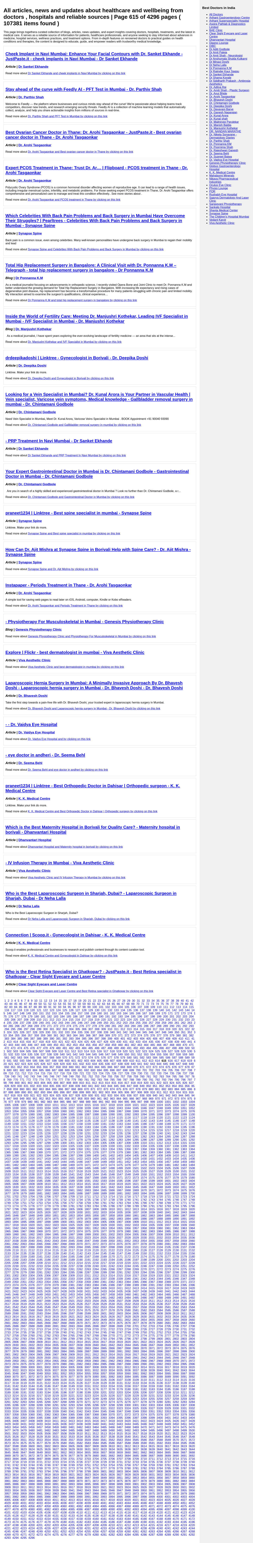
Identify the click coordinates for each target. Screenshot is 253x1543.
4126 (15, 1515)
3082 (112, 1376)
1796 (192, 1206)
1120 (160, 1117)
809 (75, 1082)
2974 (15, 1364)
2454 (79, 1294)
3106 (112, 1379)
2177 (168, 1256)
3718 (15, 1462)
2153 (168, 1253)
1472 (96, 1165)
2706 (176, 1326)
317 (155, 1029)
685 (41, 1070)
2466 (176, 1294)
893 (43, 1092)
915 (185, 1092)
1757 (72, 1202)
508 (48, 1051)
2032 (160, 1237)
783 (99, 1079)
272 (56, 1026)
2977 (39, 1364)
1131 (56, 1120)
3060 (128, 1373)
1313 (168, 1142)
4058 (47, 1506)
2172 (128, 1256)
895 (56, 1092)
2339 (119, 1278)
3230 (144, 1395)
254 (131, 1022)
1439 (23, 1161)
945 (187, 1095)
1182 (79, 1127)
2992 (160, 1364)
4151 (23, 1518)
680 (9, 1070)
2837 (72, 1345)
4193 (168, 1522)
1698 (176, 1193)
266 (17, 1026)
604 (93, 1060)
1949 (72, 1228)
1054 (15, 1111)
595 (35, 1060)
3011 (119, 1367)
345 (144, 1032)
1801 (39, 1209)
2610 (176, 1313)
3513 (103, 1433)
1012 (63, 1104)
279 (101, 1026)
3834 (176, 1474)
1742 (144, 1199)
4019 (119, 1499)
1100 (192, 1114)
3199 (88, 1392)
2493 (7, 1300)
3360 (31, 1414)
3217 (39, 1395)
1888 (160, 1218)
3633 (103, 1449)
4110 (79, 1512)
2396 (192, 1285)
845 (116, 1086)
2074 (112, 1244)
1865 (168, 1215)
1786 (112, 1206)
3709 (136, 1458)
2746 (112, 1332)
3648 (31, 1452)
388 (39, 1038)
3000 (31, 1367)
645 (165, 1063)
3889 (39, 1484)
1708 (63, 1196)
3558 (79, 1439)
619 (189, 1060)
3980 (192, 1493)
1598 (144, 1180)
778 (67, 1079)
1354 (112, 1149)
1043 (119, 1108)
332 (61, 1032)
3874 (112, 1480)
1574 (144, 1177)
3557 (72, 1439)
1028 (192, 1104)
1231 (88, 1133)
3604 (63, 1446)
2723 (119, 1329)
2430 (79, 1291)
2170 (112, 1256)
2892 (128, 1351)
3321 (103, 1408)
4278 (79, 1534)
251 (112, 1022)
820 (146, 1082)
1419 (56, 1158)
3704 (96, 1458)
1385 (168, 1152)
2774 (144, 1335)
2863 (88, 1348)
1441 (39, 1161)
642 (146, 1063)
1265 (168, 1136)
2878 (15, 1351)
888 (10, 1092)
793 (164, 1079)
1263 (152, 1136)
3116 (192, 1379)
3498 (176, 1430)
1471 (88, 1165)
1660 (63, 1190)
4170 (176, 1518)
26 (114, 1000)
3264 (31, 1401)
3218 (47, 1395)
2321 (168, 1275)
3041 (168, 1370)
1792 (160, 1206)
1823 (23, 1212)
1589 (72, 1180)
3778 (112, 1468)
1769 (168, 1202)
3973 (136, 1493)
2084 (192, 1244)
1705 (39, 1196)
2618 (47, 1316)
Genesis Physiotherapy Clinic (38, 629)
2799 (152, 1338)
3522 (176, 1433)
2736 (31, 1332)
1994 (47, 1234)
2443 (184, 1291)
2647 (88, 1319)
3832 (160, 1474)
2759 (23, 1335)
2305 (39, 1275)
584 (155, 1057)
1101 (7, 1117)
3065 (168, 1373)
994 (120, 1101)
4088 (96, 1509)
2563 (184, 1307)
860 (22, 1089)
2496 (31, 1300)
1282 (112, 1139)
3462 (79, 1427)
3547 (184, 1436)
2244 (128, 1266)
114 (185, 1007)
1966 (15, 1231)
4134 (79, 1515)
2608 (160, 1313)
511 (67, 1051)
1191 (152, 1127)
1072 (160, 1111)
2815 (88, 1341)
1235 (119, 1133)
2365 (136, 1281)
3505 (39, 1433)
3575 (23, 1443)
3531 (56, 1436)
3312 (31, 1408)
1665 (103, 1190)
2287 (88, 1272)
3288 (31, 1405)
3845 (72, 1477)
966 (131, 1098)
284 (133, 1026)
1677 (7, 1193)
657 (52, 1067)
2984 (96, 1364)
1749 (7, 1202)
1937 (168, 1225)
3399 (152, 1417)
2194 (112, 1259)
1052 (192, 1108)
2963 (119, 1360)
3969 (103, 1493)
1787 (119, 1206)
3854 (144, 1477)
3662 (144, 1452)
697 (118, 1070)
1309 (136, 1142)
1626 (176, 1183)
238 (28, 1022)
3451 (184, 1424)
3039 (152, 1370)
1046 (144, 1108)
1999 (88, 1234)
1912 (160, 1221)
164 (125, 1013)
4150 (15, 1518)
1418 (47, 1158)
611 (138, 1060)
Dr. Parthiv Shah (31, 97)
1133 (72, 1120)
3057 (103, 1373)
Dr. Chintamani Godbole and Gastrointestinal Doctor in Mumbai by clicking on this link (81, 496)
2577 (103, 1310)
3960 (31, 1493)
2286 (79, 1272)
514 (86, 1051)
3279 (152, 1401)
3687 (152, 1455)
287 (152, 1026)
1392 (31, 1155)
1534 (15, 1174)
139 (155, 1010)
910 (152, 1092)
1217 (168, 1130)
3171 (56, 1389)
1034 (47, 1108)
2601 (103, 1313)
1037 (72, 1108)
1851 (56, 1215)
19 (79, 1000)
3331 (184, 1408)
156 (73, 1013)
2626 (112, 1316)
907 (133, 1092)
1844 (192, 1212)
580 (129, 1057)
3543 (152, 1436)
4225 (39, 1528)
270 (43, 1026)
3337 (39, 1411)
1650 (176, 1187)
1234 (112, 1133)
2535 (152, 1304)
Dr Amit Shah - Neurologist (225, 55)
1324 (63, 1146)
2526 (79, 1304)
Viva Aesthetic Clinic (34, 660)
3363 (56, 1414)
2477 (72, 1297)
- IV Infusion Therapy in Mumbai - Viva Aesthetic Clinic (59, 862)
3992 (96, 1496)
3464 (96, 1427)
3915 (56, 1487)
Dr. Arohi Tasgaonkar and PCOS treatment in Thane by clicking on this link (74, 199)
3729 (103, 1462)
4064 (96, 1506)
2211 (56, 1262)
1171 (184, 1123)
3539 (119, 1436)
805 (49, 1082)
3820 (63, 1474)
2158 (15, 1256)
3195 (56, 1392)
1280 (96, 1139)
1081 (39, 1114)
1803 (56, 1209)
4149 (7, 1518)
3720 (31, 1462)
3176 (96, 1389)
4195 (184, 1522)
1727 (23, 1199)
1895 (23, 1221)
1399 (88, 1155)
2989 (136, 1364)
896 (62, 1092)
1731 (56, 1199)
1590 (79, 1180)
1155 (56, 1123)
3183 (152, 1389)
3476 (192, 1427)
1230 (79, 1133)
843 (103, 1086)
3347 (119, 1411)
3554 (47, 1439)
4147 (184, 1515)
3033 (103, 1370)
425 (86, 1041)
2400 (31, 1288)
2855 (23, 1348)
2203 (184, 1259)
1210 (112, 1130)
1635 (56, 1187)
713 (30, 1073)
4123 (184, 1512)
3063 (152, 1373)
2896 (160, 1351)
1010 (47, 1104)
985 (62, 1101)
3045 (7, 1373)
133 (116, 1010)
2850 (176, 1345)
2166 (79, 1256)
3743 (23, 1465)
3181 (136, 1389)
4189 (136, 1522)
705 (170, 1070)
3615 (152, 1446)
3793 (39, 1471)
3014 (144, 1367)
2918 (144, 1354)
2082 (176, 1244)
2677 (136, 1322)
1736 (96, 1199)
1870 (15, 1218)
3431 (23, 1424)
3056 (96, 1373)
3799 (88, 1471)
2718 (79, 1329)
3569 (168, 1439)
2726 (144, 1329)
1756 (63, 1202)
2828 (192, 1341)
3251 (119, 1398)
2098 (112, 1247)
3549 (7, 1439)
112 (172, 1007)
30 (133, 1000)
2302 (15, 1275)
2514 (176, 1300)
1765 (136, 1202)
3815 (23, 1474)
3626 (47, 1449)
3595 (184, 1443)
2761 (39, 1335)
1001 (168, 1101)
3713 (168, 1458)
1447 (88, 1161)
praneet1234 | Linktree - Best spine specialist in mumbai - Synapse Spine (78, 513)
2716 (63, 1329)
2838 (79, 1345)
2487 (152, 1297)
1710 (79, 1196)
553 (146, 1054)
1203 (56, 1130)
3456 (31, 1427)
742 (26, 1076)
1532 (192, 1171)
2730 (176, 1329)
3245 (72, 1398)
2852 (192, 1345)
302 (58, 1029)
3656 (96, 1452)
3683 (119, 1455)
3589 (136, 1443)
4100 (192, 1509)
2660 (192, 1319)
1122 (176, 1117)
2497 (39, 1300)
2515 (184, 1300)
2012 (192, 1234)
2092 (63, 1247)
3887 (23, 1484)
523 (144, 1051)
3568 (160, 1439)
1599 (152, 1180)
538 (49, 1054)
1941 (7, 1228)
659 (64, 1067)
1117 (136, 1117)
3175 (88, 1389)
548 (114, 1054)
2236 (63, 1266)
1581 (7, 1180)
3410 (47, 1420)
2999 (23, 1367)
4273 (39, 1534)
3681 (103, 1455)
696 (112, 1070)
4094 (144, 1509)
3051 (56, 1373)
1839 (152, 1212)
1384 (160, 1152)
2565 (7, 1310)
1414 (15, 1158)
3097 (39, 1379)
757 (123, 1076)
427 (99, 1041)
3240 (31, 1398)
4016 (96, 1499)
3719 (23, 1462)
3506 (47, 1433)
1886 (144, 1218)
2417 (168, 1288)
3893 (72, 1484)
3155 (119, 1386)
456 (94, 1044)
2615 (23, 1316)
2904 (31, 1354)
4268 (192, 1531)
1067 (119, 1111)
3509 (72, 1433)
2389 (136, 1285)
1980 (128, 1231)
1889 (168, 1218)
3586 (112, 1443)
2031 (152, 1237)
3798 (79, 1471)
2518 (15, 1304)
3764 (192, 1465)
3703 (88, 1458)
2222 (144, 1262)
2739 (56, 1332)
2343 (152, 1278)
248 (93, 1022)
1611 (56, 1183)
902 (101, 1092)
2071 (88, 1244)
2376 (31, 1285)
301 (52, 1029)
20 (84, 1000)
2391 (152, 1285)
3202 (112, 1392)
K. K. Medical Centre (34, 798)
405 (148, 1038)
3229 (136, 1395)
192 (114, 1016)
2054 (144, 1240)
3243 (56, 1398)
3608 (96, 1446)
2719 (88, 1329)
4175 (23, 1522)
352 (189, 1032)
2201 (168, 1259)
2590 (15, 1313)
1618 (112, 1183)
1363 (184, 1149)
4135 (88, 1515)
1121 (168, 1117)
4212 (128, 1525)
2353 (39, 1281)
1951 (88, 1228)
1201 (39, 1130)
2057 (168, 1240)
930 (90, 1095)
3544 (160, 1436)
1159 (88, 1123)
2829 (7, 1345)
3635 (119, 1449)
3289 (39, 1405)
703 (157, 1070)
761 (148, 1076)
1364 (192, 1149)
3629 (72, 1449)
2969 (168, 1360)
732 (152, 1073)
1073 (168, 1111)
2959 (88, 1360)
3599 (23, 1446)
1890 (176, 1218)
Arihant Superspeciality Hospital (229, 20)
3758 (144, 1465)
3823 (88, 1474)
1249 (39, 1136)
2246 (144, 1266)
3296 (96, 1405)
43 (6, 1003)
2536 (160, 1304)
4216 (160, 1525)
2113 (39, 1250)
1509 (7, 1171)
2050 (112, 1240)
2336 (96, 1278)
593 (22, 1060)
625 (36, 1063)
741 (19, 1076)
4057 (39, 1506)
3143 (23, 1386)
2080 (160, 1244)
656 (45, 1067)
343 (131, 1032)
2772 (128, 1335)
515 (93, 1051)
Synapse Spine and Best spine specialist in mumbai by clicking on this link (74, 533)
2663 (23, 1322)
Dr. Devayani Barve (221, 109)
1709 (72, 1196)
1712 (96, 1196)
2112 (31, 1250)
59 (84, 1003)
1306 (112, 1142)
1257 (103, 1136)
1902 (79, 1221)
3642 (176, 1449)
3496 (160, 1430)
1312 (160, 1142)
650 (6, 1067)
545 (94, 1054)
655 (39, 1067)
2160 (31, 1256)
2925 (7, 1357)
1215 (152, 1130)
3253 (136, 1398)
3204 (128, 1392)
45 (15, 1003)
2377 (39, 1285)
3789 (7, 1471)
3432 (31, 1424)
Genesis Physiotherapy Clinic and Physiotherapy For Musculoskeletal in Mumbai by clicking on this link (92, 636)
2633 (168, 1316)
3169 (39, 1389)
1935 (152, 1225)
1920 (31, 1225)
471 (191, 1044)
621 (10, 1063)
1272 (31, 1139)
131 (103, 1010)
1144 (160, 1120)
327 (28, 1032)
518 (112, 1051)
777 (61, 1079)
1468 (63, 1165)
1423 (88, 1158)
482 (71, 1048)
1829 (72, 1212)
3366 (79, 1414)
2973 (7, 1364)
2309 (72, 1275)
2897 (168, 1351)
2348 (192, 1278)
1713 (103, 1196)
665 (103, 1067)
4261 (136, 1531)
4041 (103, 1503)
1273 (39, 1139)
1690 (112, 1193)
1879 (88, 1218)
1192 (160, 1127)
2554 (112, 1307)
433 (138, 1041)
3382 (15, 1417)
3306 (176, 1405)
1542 (79, 1174)
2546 (47, 1307)
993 (114, 1101)
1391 (23, 1155)
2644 (63, 1319)
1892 (192, 1218)
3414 (79, 1420)
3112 (160, 1379)
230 (168, 1019)
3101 (72, 1379)
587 (174, 1057)
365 (81, 1035)
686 (48, 1070)
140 (161, 1010)
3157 (136, 1386)
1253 (72, 1136)
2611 (184, 1313)
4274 (47, 1534)
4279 (88, 1534)
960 (93, 1098)
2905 (39, 1354)
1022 (144, 1104)
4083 (56, 1509)
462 (133, 1044)
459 (114, 1044)
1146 (176, 1120)
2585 (168, 1310)
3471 (152, 1427)
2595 (56, 1313)
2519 (23, 1304)
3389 (72, 1417)
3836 (192, 1474)
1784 (96, 1206)
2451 (56, 1294)
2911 (88, 1354)
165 (131, 1013)
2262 (79, 1269)
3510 (79, 1433)
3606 (79, 1446)
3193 (39, 1392)
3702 (79, 1458)
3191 (23, 1392)
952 (41, 1098)
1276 (63, 1139)
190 (101, 1016)
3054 (79, 1373)
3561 (103, 1439)
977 (10, 1101)
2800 (160, 1338)
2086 (15, 1247)
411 (187, 1038)
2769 (103, 1335)
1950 (79, 1228)
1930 (112, 1225)
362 (62, 1035)
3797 (72, 1471)
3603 (56, 1446)
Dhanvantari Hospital (34, 840)
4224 (31, 1528)
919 (19, 1095)
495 (155, 1048)
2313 (103, 1275)
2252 (192, 1266)
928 (77, 1095)
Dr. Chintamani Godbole (37, 412)
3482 (47, 1430)
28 (123, 1000)
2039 (23, 1240)
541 (68, 1054)
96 (74, 1007)
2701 (136, 1326)
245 (73, 1022)
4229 (72, 1528)
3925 (136, 1487)
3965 (72, 1493)
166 (138, 1013)
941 (161, 1095)
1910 (144, 1221)
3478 (15, 1430)
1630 (15, 1187)
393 (71, 1038)
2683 (184, 1322)
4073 (168, 1506)
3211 (184, 1392)
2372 (192, 1281)
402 (129, 1038)
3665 (168, 1452)
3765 (7, 1468)
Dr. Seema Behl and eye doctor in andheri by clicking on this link (68, 769)
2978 (47, 1364)
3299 (119, 1405)
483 (77, 1048)
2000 (96, 1234)
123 (52, 1010)
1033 (39, 1108)
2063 (23, 1244)
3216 (31, 1395)
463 (139, 1044)
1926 (79, 1225)
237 (22, 1022)
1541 (72, 1174)
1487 (23, 1168)
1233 (103, 1133)
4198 (15, 1525)
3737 (168, 1462)
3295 (88, 1405)
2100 (128, 1247)
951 (35, 1098)
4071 (152, 1506)
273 (62, 1026)
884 (176, 1089)
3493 (136, 1430)
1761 (103, 1202)
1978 (112, 1231)
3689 (168, 1455)
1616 (96, 1183)
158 (86, 1013)
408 (168, 1038)
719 (68, 1073)
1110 (79, 1117)
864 (48, 1089)
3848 (96, 1477)
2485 (136, 1297)
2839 (88, 1345)
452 (68, 1044)
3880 (160, 1480)
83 (10, 1007)
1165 (136, 1123)
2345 (168, 1278)
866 (61, 1089)
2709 (7, 1329)
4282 (112, 1534)
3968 (96, 1493)
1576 (160, 1177)
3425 (168, 1420)
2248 (160, 1266)
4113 (103, 1512)
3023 (23, 1370)
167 (144, 1013)
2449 (39, 1294)
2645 (72, 1319)
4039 (88, 1503)
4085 (72, 1509)
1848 (31, 1215)
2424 (31, 1291)
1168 (160, 1123)
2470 (15, 1297)
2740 (63, 1332)
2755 (184, 1332)
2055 (152, 1240)
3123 (56, 1383)
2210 (47, 1262)
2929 (39, 1357)
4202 (47, 1525)
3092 (192, 1376)
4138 (112, 1515)
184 (62, 1016)
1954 (112, 1228)
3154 (112, 1386)
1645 (136, 1187)
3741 (7, 1465)
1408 (160, 1155)
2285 (72, 1272)
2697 (103, 1326)
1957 (136, 1228)
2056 (160, 1240)
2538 (176, 1304)
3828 (128, 1474)
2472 (31, 1297)
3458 (47, 1427)
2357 (72, 1281)
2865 (103, 1348)
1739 (119, 1199)
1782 (79, 1206)
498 (174, 1048)
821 (152, 1082)
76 (167, 1003)
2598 (79, 1313)
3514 (112, 1433)
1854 (79, 1215)
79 (181, 1003)
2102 (144, 1247)
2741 (72, 1332)
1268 (192, 1136)
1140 (128, 1120)
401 (123, 1038)
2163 (56, 1256)
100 (94, 1007)
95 (69, 1007)
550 (126, 1054)
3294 (79, 1405)
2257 (39, 1269)
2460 (128, 1294)
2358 (79, 1281)
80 (186, 1003)
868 (73, 1089)
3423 (152, 1420)
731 (146, 1073)
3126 (79, 1383)
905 (120, 1092)
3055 (88, 1373)
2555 (119, 1307)
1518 (79, 1171)
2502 (79, 1300)
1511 (23, 1171)
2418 (176, 1288)
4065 (103, 1506)
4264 (160, 1531)
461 (126, 1044)
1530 (176, 1171)
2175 (152, 1256)
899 (81, 1092)
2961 (103, 1360)
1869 (7, 1218)
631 (75, 1063)
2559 (152, 1307)
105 (127, 1007)
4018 (112, 1499)
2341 (136, 1278)
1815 (152, 1209)
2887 (88, 1351)
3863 (23, 1480)
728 (126, 1073)
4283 (119, 1534)
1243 (184, 1133)
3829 (136, 1474)
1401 (103, 1155)
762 (155, 1076)
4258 (112, 1531)
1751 (23, 1202)
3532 (63, 1436)
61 (93, 1003)
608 (118, 1060)
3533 (72, 1436)
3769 (39, 1468)
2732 (192, 1329)
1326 (79, 1146)
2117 (72, 1250)
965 (125, 1098)
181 (43, 1016)
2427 (56, 1291)
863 (41, 1089)
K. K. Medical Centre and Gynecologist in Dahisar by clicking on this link (73, 955)
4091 (119, 1509)
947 (9, 1098)
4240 (160, 1528)
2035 (184, 1237)
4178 (47, 1522)
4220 (192, 1525)
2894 (144, 1351)
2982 (79, 1364)
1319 (23, 1146)
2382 (79, 1285)
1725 (7, 1199)
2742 (79, 1332)
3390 (79, 1417)
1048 (160, 1108)
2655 (152, 1319)
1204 (63, 1130)
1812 (128, 1209)
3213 (7, 1395)
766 (181, 1076)
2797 (136, 1338)
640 (133, 1063)
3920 (96, 1487)
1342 (15, 1149)
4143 (152, 1515)
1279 (88, 1139)
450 (56, 1044)
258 (157, 1022)
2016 (31, 1237)
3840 (31, 1477)
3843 (56, 1477)
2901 (7, 1354)
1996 (63, 1234)
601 (73, 1060)
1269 (7, 1139)
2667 (56, 1322)
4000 (160, 1496)
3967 (88, 1493)
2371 (184, 1281)
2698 (112, 1326)
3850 (112, 1477)
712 (23, 1073)
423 (73, 1041)
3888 (31, 1484)
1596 (128, 1180)
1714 (112, 1196)
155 (67, 1013)
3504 (31, 1433)
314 (135, 1029)
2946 (176, 1357)
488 (110, 1048)
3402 (176, 1417)
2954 (47, 1360)
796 (183, 1079)
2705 (168, 1326)
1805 (72, 1209)
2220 (128, 1262)
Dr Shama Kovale (220, 77)
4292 (192, 1534)
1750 (15, 1202)
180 (36, 1016)
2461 (136, 1294)
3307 (184, 1405)
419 (48, 1041)
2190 (79, 1259)
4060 (63, 1506)
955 (61, 1098)
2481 (103, 1297)
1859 (119, 1215)
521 (131, 1051)
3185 (168, 1389)
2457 (103, 1294)
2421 (7, 1291)
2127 (152, 1250)
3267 (56, 1401)
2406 (79, 1288)
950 (28, 1098)
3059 (119, 1373)
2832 (31, 1345)
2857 (39, 1348)
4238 (144, 1528)
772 (28, 1079)
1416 (31, 1158)
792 (157, 1079)
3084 (128, 1376)
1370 (47, 1152)
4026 (176, 1499)
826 (185, 1082)
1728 (31, 1199)
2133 (7, 1253)
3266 (47, 1401)
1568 (96, 1177)
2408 (96, 1288)
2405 (72, 1288)
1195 (184, 1127)
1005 (7, 1104)
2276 (192, 1269)
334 (73, 1032)
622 (17, 1063)
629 (62, 1063)
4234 (112, 1528)
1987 (184, 1231)
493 (142, 1048)
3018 (176, 1367)
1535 (23, 1174)
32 (143, 1000)
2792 (96, 1338)
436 (157, 1041)
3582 (79, 1443)
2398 (15, 1288)
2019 (56, 1237)
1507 (184, 1168)
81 (191, 1003)
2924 (192, 1354)
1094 (144, 1114)
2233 (39, 1266)
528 (176, 1051)
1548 (128, 1174)
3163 (184, 1386)
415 (22, 1041)
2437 (136, 1291)
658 (58, 1067)
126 (71, 1010)
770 (15, 1079)
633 (88, 1063)
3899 (119, 1484)
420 (54, 1041)
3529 (39, 1436)
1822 (15, 1212)
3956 (192, 1490)
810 (81, 1082)
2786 (47, 1338)
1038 (79, 1108)
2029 (136, 1237)
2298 (176, 1272)
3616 (160, 1446)
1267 (184, 1136)
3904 (160, 1484)
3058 (112, 1373)
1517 (72, 1171)
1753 (39, 1202)
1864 (160, 1215)
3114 (176, 1379)
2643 (56, 1319)
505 (28, 1051)
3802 (112, 1471)
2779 (184, 1335)
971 (164, 1098)
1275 (56, 1139)
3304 (160, 1405)
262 (183, 1022)
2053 (136, 1240)
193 (120, 1016)
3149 (72, 1386)
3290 (47, 1405)
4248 (31, 1531)
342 (125, 1032)
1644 (128, 1187)
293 (191, 1026)
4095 (152, 1509)
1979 (119, 1231)
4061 (72, 1506)
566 (39, 1057)
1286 (144, 1139)
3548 (192, 1436)
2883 (56, 1351)
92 (54, 1007)
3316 (63, 1408)
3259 (184, 1398)
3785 (168, 1468)
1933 (136, 1225)
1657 (39, 1190)
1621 (136, 1183)
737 (185, 1073)
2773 (136, 1335)
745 (45, 1076)
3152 (96, 1386)
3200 (96, 1392)
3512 (96, 1433)
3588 (128, 1443)
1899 (56, 1221)
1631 (23, 1187)
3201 (103, 1392)
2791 (88, 1338)
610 (131, 1060)
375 (146, 1035)
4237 (136, 1528)
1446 (79, 1161)
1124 (192, 1117)
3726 (79, 1462)
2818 (112, 1341)
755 (110, 1076)
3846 (79, 1477)
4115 (119, 1512)
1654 (15, 1190)
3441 (103, 1424)
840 (84, 1086)
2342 (144, 1278)
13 (50, 1000)
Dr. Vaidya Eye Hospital (36, 732)
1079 (23, 1114)
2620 (63, 1316)
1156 (63, 1123)
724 (101, 1073)
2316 (128, 1275)
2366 (144, 1281)
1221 (7, 1133)
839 (77, 1086)
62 (98, 1003)
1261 (136, 1136)
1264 (160, 1136)
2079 (152, 1244)
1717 (136, 1196)
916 (191, 1092)
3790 (15, 1471)
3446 (144, 1424)
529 (183, 1051)
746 (52, 1076)
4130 (47, 1515)
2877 (7, 1351)
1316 (192, 1142)
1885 (136, 1218)
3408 (31, 1420)
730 (139, 1073)
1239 (152, 1133)
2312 (96, 1275)
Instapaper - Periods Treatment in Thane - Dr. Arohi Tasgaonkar (68, 585)
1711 (88, 1196)
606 (105, 1060)
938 (142, 1095)
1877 (72, 1218)
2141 (72, 1253)
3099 (56, 1379)
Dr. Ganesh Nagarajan (223, 112)
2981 (72, 1364)
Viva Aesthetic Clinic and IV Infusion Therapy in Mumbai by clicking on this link (76, 877)
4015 (88, 1499)
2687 (23, 1326)
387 (32, 1038)
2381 (72, 1285)
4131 (56, 1515)
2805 (7, 1341)
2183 (23, 1259)
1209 (103, 1130)
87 (30, 1007)
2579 (119, 1310)
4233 (103, 1528)
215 (71, 1019)
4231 (88, 1528)
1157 (72, 1123)
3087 (152, 1376)
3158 (144, 1386)
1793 (168, 1206)
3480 (31, 1430)
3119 (23, 1383)
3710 (144, 1458)
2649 (103, 1319)
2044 (63, 1240)
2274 (176, 1269)
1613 (72, 1183)
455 (88, 1044)
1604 (192, 1180)
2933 (72, 1357)
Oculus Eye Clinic (220, 185)
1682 (47, 1193)
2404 (63, 1288)
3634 (112, 1449)
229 (161, 1019)
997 (139, 1101)
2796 (128, 1338)
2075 (119, 1244)
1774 (15, 1206)
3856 (160, 1477)
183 (56, 1016)
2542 (15, 1307)
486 (97, 1048)
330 (48, 1032)
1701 (7, 1196)
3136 (160, 1383)
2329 (39, 1278)
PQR (212, 191)
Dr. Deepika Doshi (32, 365)
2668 (63, 1322)
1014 (79, 1104)
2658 (176, 1319)
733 (159, 1073)
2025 (103, 1237)
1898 (47, 1221)
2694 (79, 1326)
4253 (72, 1531)
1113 (103, 1117)
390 (52, 1038)
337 (93, 1032)
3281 (168, 1401)
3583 (88, 1443)
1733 (72, 1199)
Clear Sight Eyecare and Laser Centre (47, 984)
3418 (112, 1420)
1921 (39, 1225)
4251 (56, 1531)
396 (90, 1038)
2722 (112, 1329)
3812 (192, 1471)
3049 (39, 1373)
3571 (184, 1439)
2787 (56, 1338)
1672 (160, 1190)
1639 (88, 1187)
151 (41, 1013)
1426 (112, 1158)
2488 (160, 1297)
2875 (184, 1348)
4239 (152, 1528)
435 (151, 1041)
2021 (72, 1237)
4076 (192, 1506)
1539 (56, 1174)
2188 (63, 1259)
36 (162, 1000)
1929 (103, 1225)
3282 (176, 1401)
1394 (47, 1155)
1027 (184, 1104)
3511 (88, 1433)
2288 (96, 1272)
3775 (88, 1468)
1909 (136, 1221)
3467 (119, 1427)
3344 (96, 1411)
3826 (112, 1474)
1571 (119, 1177)
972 (170, 1098)
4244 (192, 1528)
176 (10, 1016)
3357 (7, 1414)
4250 (47, 1531)
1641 (103, 1187)
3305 (168, 1405)
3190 (15, 1392)
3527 (23, 1436)
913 (172, 1092)
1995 (56, 1234)
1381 (136, 1152)
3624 (31, 1449)
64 (108, 1003)
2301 (7, 1275)
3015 (152, 1367)
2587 (184, 1310)
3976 (160, 1493)
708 (189, 1070)
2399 (23, 1288)
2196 (128, 1259)
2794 (112, 1338)
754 (103, 1076)
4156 (63, 1518)
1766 (144, 1202)
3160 (160, 1386)
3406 (15, 1420)
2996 (192, 1364)
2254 (15, 1269)
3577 (39, 1443)
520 (125, 1051)
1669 (136, 1190)
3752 (96, 1465)
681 (15, 1070)
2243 (119, 1266)
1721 (168, 1196)
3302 (144, 1405)
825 (178, 1082)
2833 (39, 1345)
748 (64, 1076)
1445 (72, 1161)
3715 (184, 1458)
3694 (15, 1458)
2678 (144, 1322)
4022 (144, 1499)
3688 (160, 1455)
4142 (144, 1515)
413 (9, 1041)
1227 (56, 1133)
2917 (136, 1354)
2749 (136, 1332)
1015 (88, 1104)
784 (105, 1079)
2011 (184, 1234)
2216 (96, 1262)
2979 (56, 1364)
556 (165, 1054)
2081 (168, 1244)
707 (183, 1070)
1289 (168, 1139)
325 (15, 1032)
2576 (96, 1310)
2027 (119, 1237)
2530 (112, 1304)
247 (86, 1022)
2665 (39, 1322)
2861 (72, 1348)
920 (26, 1095)
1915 (184, 1221)
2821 (136, 1341)
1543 (88, 1174)
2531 (119, 1304)
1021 (136, 1104)
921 (32, 1095)
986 (68, 1101)
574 (90, 1057)
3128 (96, 1383)
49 (35, 1003)
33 (148, 1000)
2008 (160, 1234)
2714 (47, 1329)
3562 (112, 1439)
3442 (112, 1424)
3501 (7, 1433)
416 (28, 1041)
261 (176, 1022)
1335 (152, 1146)
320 (174, 1029)
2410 (112, 1288)
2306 (47, 1275)
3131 (119, 1383)
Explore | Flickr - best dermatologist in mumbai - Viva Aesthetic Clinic (74, 652)
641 (139, 1063)
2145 (103, 1253)
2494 (15, 1300)
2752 (160, 1332)
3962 (47, 1493)
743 (32, 1076)
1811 (119, 1209)
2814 (79, 1341)
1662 (79, 1190)
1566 (79, 1177)
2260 (63, 1269)
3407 (23, 1420)
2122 (112, 1250)
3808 (160, 1471)
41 (187, 1000)
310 (110, 1029)
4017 (103, 1499)
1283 (119, 1139)
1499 (119, 1168)
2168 (96, 1256)
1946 (47, 1228)
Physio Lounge (218, 188)
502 (9, 1051)
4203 (56, 1525)
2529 (103, 1304)
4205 (72, 1525)
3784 (160, 1468)
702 (151, 1070)
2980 (63, 1364)
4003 (184, 1496)
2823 (152, 1341)
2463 (152, 1294)
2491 (184, 1297)
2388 (128, 1285)
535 (30, 1054)
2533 (136, 1304)
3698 (47, 1458)
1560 (31, 1177)
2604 (128, 1313)
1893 (7, 1221)
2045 (72, 1240)
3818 (47, 1474)
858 (9, 1089)
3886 (15, 1484)
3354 (176, 1411)
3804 (128, 1471)
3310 (15, 1408)
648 (185, 1063)
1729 (39, 1199)
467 (165, 1044)
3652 (63, 1452)
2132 (192, 1250)
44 (10, 1003)
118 (19, 1010)
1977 (103, 1231)
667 (116, 1067)
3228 (128, 1395)
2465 (168, 1294)
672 (148, 1067)
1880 (96, 1218)
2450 (47, 1294)
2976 (31, 1364)
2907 (56, 1354)
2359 (88, 1281)
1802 (47, 1209)
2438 (144, 1291)
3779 (119, 1468)
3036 (128, 1370)
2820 (128, 1341)
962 (105, 1098)
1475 (119, 1165)
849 (142, 1086)
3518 (144, 1433)
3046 (15, 1373)
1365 (7, 1152)
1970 (47, 1231)
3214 (15, 1395)
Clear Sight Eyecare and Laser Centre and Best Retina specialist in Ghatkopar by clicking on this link (90, 991)
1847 (23, 1215)
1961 (168, 1228)
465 (152, 1044)
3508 (63, 1433)
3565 (136, 1439)
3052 (63, 1373)
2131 (184, 1250)
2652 (128, 1319)
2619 (56, 1316)
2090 (47, 1247)
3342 (79, 1411)
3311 (23, 1408)
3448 (160, 1424)
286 (146, 1026)
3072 (31, 1376)
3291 (56, 1405)
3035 (119, 1370)
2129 (168, 1250)
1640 (96, 1187)
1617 (103, 1183)
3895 (88, 1484)
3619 (184, 1446)
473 (13, 1048)
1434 (176, 1158)
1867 (184, 1215)
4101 (7, 1512)
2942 (144, 1357)
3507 (56, 1433)
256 (144, 1022)
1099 (184, 1114)
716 (49, 1073)
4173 (7, 1522)
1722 (176, 1196)
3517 (136, 1433)
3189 (7, 1392)
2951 (23, 1360)
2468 (192, 1294)
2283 (56, 1272)
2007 (152, 1234)
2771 (119, 1335)
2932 (63, 1357)
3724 (63, 1462)
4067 (119, 1506)
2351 (23, 1281)
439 (176, 1041)
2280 (31, 1272)
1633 (39, 1187)
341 (118, 1032)
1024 (160, 1104)
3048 (31, 1373)
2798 (144, 1338)
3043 (184, 1370)
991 (101, 1101)
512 (73, 1051)
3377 (168, 1414)
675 (168, 1067)
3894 (79, 1484)
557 (172, 1054)
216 (77, 1019)
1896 (31, 1221)
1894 (15, 1221)
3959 (23, 1493)
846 (123, 1086)
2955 (56, 1360)
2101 (136, 1247)
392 (64, 1038)
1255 (88, 1136)
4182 (79, 1522)
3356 (192, 1411)
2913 (103, 1354)
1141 (136, 1120)
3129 (103, 1383)
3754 (112, 1465)
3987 (56, 1496)
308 (97, 1029)
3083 (119, 1376)
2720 (96, 1329)
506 (35, 1051)
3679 (88, 1455)
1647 (152, 1187)
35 (158, 1000)
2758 (15, 1335)
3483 (56, 1430)
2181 (7, 1259)
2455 (88, 1294)
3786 (176, 1468)
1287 (152, 1139)
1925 (72, 1225)
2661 (7, 1322)
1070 (144, 1111)
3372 (128, 1414)
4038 (79, 1503)
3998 (144, 1496)
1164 (128, 1123)
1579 (184, 1177)
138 (148, 1010)
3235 (184, 1395)
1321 (39, 1146)
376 (152, 1035)
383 (6, 1038)
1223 (23, 1133)
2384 (96, 1285)
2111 (23, 1250)
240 (41, 1022)
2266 (112, 1269)
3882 (176, 1480)
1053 (7, 1111)
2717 (72, 1329)
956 (67, 1098)
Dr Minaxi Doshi (219, 61)
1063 (88, 1111)
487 (103, 1048)
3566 (144, 1439)
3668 (192, 1452)
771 (22, 1079)
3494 (144, 1430)
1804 (63, 1209)
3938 (47, 1490)
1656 (31, 1190)
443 (10, 1044)
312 (123, 1029)
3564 (128, 1439)
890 (23, 1092)
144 (187, 1010)
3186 (176, 1389)
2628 (128, 1316)
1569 (103, 1177)
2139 (56, 1253)
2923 (184, 1354)
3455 (23, 1427)
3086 (144, 1376)
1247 (23, 1136)
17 (70, 1000)
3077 (72, 1376)
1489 (39, 1168)
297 (26, 1029)
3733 (136, 1462)
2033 (168, 1237)
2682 (176, 1322)
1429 (136, 1158)
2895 (152, 1351)
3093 (7, 1379)
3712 (160, 1458)
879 (144, 1089)
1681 (39, 1193)
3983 (23, 1496)
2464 (160, 1294)
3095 (23, 1379)
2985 (103, 1364)
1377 (103, 1152)
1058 (47, 1111)
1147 (184, 1120)
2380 (63, 1285)
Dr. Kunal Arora (218, 115)
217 (84, 1019)
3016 (160, 1367)
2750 (144, 1332)
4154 (47, 1518)
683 (28, 1070)
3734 (144, 1462)
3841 (39, 1477)
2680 (160, 1322)
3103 (88, 1379)
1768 (160, 1202)
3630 (79, 1449)
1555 (184, 1174)
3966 (79, 1493)
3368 (96, 1414)
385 (19, 1038)
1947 (56, 1228)
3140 (192, 1383)
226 (142, 1019)
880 (151, 1089)
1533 (7, 1174)
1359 (152, 1149)
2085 (7, 1247)
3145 (39, 1386)
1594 (112, 1180)
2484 (128, 1297)
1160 (96, 1123)
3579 (56, 1443)
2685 (7, 1326)
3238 (15, 1398)
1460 (192, 1161)
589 (187, 1057)
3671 (23, 1455)
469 (178, 1044)
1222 (15, 1133)
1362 (176, 1149)
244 (67, 1022)
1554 (176, 1174)
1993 (39, 1234)
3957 (7, 1493)
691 (80, 1070)
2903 (23, 1354)
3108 (128, 1379)
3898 (112, 1484)
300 (45, 1029)
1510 (15, 1171)
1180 (63, 1127)
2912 (96, 1354)
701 (144, 1070)
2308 (63, 1275)
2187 (56, 1259)
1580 (192, 1177)
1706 (47, 1196)
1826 (47, 1212)
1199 (23, 1130)
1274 (47, 1139)
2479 (88, 1297)
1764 (128, 1202)
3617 (168, 1446)
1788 (128, 1206)
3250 (112, 1398)
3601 (39, 1446)
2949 (7, 1360)
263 (189, 1022)
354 (10, 1035)
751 (84, 1076)
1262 (144, 1136)
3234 (176, 1395)
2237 (72, 1266)
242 (54, 1022)
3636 (128, 1449)
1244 (192, 1133)
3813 (7, 1474)
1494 (79, 1168)
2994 (176, 1364)
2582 (144, 1310)
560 (191, 1054)
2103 (152, 1247)
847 (129, 1086)
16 (65, 1000)
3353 (168, 1411)
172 (176, 1013)
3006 (79, 1367)
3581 (72, 1443)
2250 (176, 1266)
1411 (184, 1155)
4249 (39, 1531)
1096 (160, 1114)
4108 (63, 1512)
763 (161, 1076)
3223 (88, 1395)
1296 (31, 1142)
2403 (56, 1288)
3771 (56, 1468)
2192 (96, 1259)
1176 (31, 1127)
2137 (39, 1253)
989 (88, 1101)
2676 (128, 1322)
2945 (168, 1357)
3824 (96, 1474)
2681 (168, 1322)
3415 (88, 1420)
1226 (47, 1133)
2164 (63, 1256)
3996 (128, 1496)
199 (159, 1016)
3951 (152, 1490)
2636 (192, 1316)
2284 (63, 1272)
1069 (136, 1111)
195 (133, 1016)
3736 (160, 1462)
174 (189, 1013)
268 (30, 1026)
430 (118, 1041)
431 (125, 1041)
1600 (160, 1180)
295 (13, 1029)
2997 (7, 1367)
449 (49, 1044)
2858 (47, 1348)
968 (144, 1098)
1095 (152, 1114)
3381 (7, 1417)
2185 (39, 1259)
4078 (15, 1509)
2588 (192, 1310)
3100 (63, 1379)
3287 (23, 1405)
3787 (184, 1468)
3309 (7, 1408)
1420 (63, 1158)
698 (125, 1070)
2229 (7, 1266)
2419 (184, 1288)
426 (93, 1041)
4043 (119, 1503)
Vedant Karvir (217, 219)
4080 (31, 1509)
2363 (119, 1281)
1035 (56, 1108)
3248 (96, 1398)
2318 (144, 1275)
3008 (96, 1367)
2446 (15, 1294)
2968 (160, 1360)
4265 (168, 1531)
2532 (128, 1304)
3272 (96, 1401)
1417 (39, 1158)
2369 (168, 1281)
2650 (112, 1319)
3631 (88, 1449)
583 (148, 1057)
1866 (176, 1215)
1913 (168, 1221)
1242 (176, 1133)
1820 (192, 1209)
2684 (192, 1322)
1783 (88, 1206)
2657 (168, 1319)
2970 (176, 1360)
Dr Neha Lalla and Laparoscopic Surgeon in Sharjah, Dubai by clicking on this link (79, 918)
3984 (31, 1496)
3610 (112, 1446)
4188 (128, 1522)
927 (71, 1095)
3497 (168, 1430)
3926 (144, 1487)
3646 (15, 1452)
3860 (192, 1477)
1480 (160, 1165)
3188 (192, 1389)
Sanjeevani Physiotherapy (225, 204)
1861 (136, 1215)
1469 (72, 1165)
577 (110, 1057)
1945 (39, 1228)
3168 (31, 1389)
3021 (7, 1370)
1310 (144, 1142)
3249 (103, 1398)
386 (26, 1038)
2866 (112, 1348)
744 (39, 1076)
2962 (112, 1360)
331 (54, 1032)
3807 (152, 1471)
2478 (79, 1297)
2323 (184, 1275)
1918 (15, 1225)
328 (35, 1032)
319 (168, 1029)
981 (36, 1101)
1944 (31, 1228)
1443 (56, 1161)
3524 (192, 1433)
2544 (31, 1307)
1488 (31, 1168)
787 (125, 1079)
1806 (79, 1209)
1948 (63, 1228)
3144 (31, 1386)
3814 (15, 1474)
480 (58, 1048)
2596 (63, 1313)
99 (89, 1007)
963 (112, 1098)
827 (191, 1082)
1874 (47, 1218)
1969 (39, 1231)
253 (125, 1022)
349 (170, 1032)
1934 (144, 1225)
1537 (39, 1174)
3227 (119, 1395)
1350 (79, 1149)
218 (90, 1019)
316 (148, 1029)
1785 (103, 1206)
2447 (23, 1294)
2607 (152, 1313)
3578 (47, 1443)
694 (99, 1070)
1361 (168, 1149)
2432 (96, 1291)
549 (120, 1054)
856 (187, 1086)
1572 (128, 1177)
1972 (63, 1231)
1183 (88, 1127)
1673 (168, 1190)
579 (123, 1057)
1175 (23, 1127)
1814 (144, 1209)
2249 (168, 1266)
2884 (63, 1351)
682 (22, 1070)
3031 (88, 1370)
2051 (119, 1240)
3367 (88, 1414)
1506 (176, 1168)
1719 (152, 1196)
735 (172, 1073)
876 (125, 1089)
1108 (63, 1117)
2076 (128, 1244)
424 (80, 1041)
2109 (7, 1250)
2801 (168, 1338)
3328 (160, 1408)
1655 (23, 1190)
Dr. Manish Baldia (220, 125)
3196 (63, 1392)
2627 (119, 1316)
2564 (192, 1307)
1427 (119, 1158)
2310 (79, 1275)
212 (52, 1019)
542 (75, 1054)
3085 (136, 1376)
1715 (119, 1196)
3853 (136, 1477)
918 (13, 1095)
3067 (184, 1373)
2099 (119, 1247)
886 (189, 1089)
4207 (88, 1525)
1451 (119, 1161)
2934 (79, 1357)
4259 (119, 1531)
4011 (56, 1499)
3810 (176, 1471)
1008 (31, 1104)
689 (67, 1070)
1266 (176, 1136)
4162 (112, 1518)
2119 (88, 1250)
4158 (79, 1518)
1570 (112, 1177)
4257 (103, 1531)
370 (114, 1035)
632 (81, 1063)
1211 (119, 1130)
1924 (63, 1225)
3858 (176, 1477)
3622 (15, 1449)
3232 (160, 1395)
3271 (88, 1401)
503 (15, 1051)
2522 (47, 1304)
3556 (63, 1439)
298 (32, 1029)
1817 (168, 1209)
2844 (128, 1345)
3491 (119, 1430)
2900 (192, 1351)
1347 (56, 1149)
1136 (96, 1120)
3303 (152, 1405)
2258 (47, 1269)
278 (94, 1026)
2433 (103, 1291)
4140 (128, 1515)
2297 (168, 1272)
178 (23, 1016)
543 (81, 1054)
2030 (144, 1237)
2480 (96, 1297)
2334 (79, 1278)
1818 (176, 1209)
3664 (160, 1452)
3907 (184, 1484)
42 (192, 1000)
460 (120, 1044)
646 (172, 1063)
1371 (56, 1152)
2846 (144, 1345)
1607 (23, 1183)
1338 (176, 1146)
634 (94, 1063)
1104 (31, 1117)
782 (93, 1079)
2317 (136, 1275)
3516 (128, 1433)
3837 (7, 1477)
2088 (31, 1247)
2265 (103, 1269)
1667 (119, 1190)
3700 (63, 1458)
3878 (144, 1480)
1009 (39, 1104)
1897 (39, 1221)
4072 (160, 1506)
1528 (160, 1171)
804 (43, 1082)
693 (93, 1070)
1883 (119, 1218)
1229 (72, 1133)
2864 (96, 1348)
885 (183, 1089)
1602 (176, 1180)
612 (144, 1060)
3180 (128, 1389)
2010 (176, 1234)
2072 (96, 1244)
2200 (160, 1259)
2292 (128, 1272)
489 (116, 1048)
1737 (103, 1199)
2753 (168, 1332)
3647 (23, 1452)
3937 (39, 1490)
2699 (119, 1326)
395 (84, 1038)
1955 (119, 1228)
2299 (184, 1272)
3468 (128, 1427)
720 (75, 1073)
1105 (39, 1117)
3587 (119, 1443)
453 (75, 1044)
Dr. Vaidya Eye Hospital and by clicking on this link (59, 739)
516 (99, 1051)
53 (54, 1003)
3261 (7, 1401)
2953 (39, 1360)
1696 (160, 1193)
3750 (79, 1465)
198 (152, 1016)
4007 (23, 1499)
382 (191, 1035)
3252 (128, 1398)
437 (164, 1041)
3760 (160, 1465)
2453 (72, 1294)
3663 (152, 1452)
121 (39, 1010)
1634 (47, 1187)
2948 (192, 1357)
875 (118, 1089)
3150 (79, 1386)
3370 (112, 1414)
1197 (7, 1130)
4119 (152, 1512)
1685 (72, 1193)
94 (64, 1007)
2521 (39, 1304)
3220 (63, 1395)
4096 (160, 1509)
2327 (23, 1278)
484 (84, 1048)
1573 (136, 1177)
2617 (39, 1316)
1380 (128, 1152)
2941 (136, 1357)
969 (151, 1098)
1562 (47, 1177)
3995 (119, 1496)
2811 (56, 1341)
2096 (96, 1247)
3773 (72, 1468)
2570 (47, 1310)
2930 (47, 1357)
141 (168, 1010)
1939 (184, 1225)
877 (131, 1089)
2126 (144, 1250)
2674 (112, 1322)
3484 (63, 1430)
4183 (88, 1522)
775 (48, 1079)
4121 (168, 1512)
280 (107, 1026)
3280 (160, 1401)
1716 (128, 1196)
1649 (168, 1187)
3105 (103, 1379)
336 (86, 1032)
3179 (119, 1389)
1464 (31, 1165)
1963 (184, 1228)
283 (126, 1026)
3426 (176, 1420)
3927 (152, 1487)
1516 (63, 1171)
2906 (47, 1354)
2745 (103, 1332)
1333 (136, 1146)
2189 (72, 1259)
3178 (112, 1389)
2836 (63, 1345)
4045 (136, 1503)
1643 (119, 1187)
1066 (112, 1111)
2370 (176, 1281)
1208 (96, 1130)
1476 (128, 1165)
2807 (23, 1341)
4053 (7, 1506)
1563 (56, 1177)
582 (142, 1057)
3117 (7, 1383)
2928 (31, 1357)
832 (32, 1086)
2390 (144, 1285)
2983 (88, 1364)
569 (58, 1057)
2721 (103, 1329)
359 (43, 1035)
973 (176, 1098)
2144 (96, 1253)
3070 (15, 1376)
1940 (192, 1225)
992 (107, 1101)
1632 (31, 1187)
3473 (168, 1427)
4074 (176, 1506)
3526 (15, 1436)
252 (118, 1022)
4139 (119, 1515)
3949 (136, 1490)
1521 (103, 1171)
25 (109, 1000)
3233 (168, 1395)
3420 (128, 1420)
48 (30, 1003)
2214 (79, 1262)
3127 (88, 1383)
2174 (144, 1256)
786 (118, 1079)
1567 (88, 1177)
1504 (160, 1168)
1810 (112, 1209)
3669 (7, 1455)
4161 (103, 1518)
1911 (152, 1221)
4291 (184, 1534)
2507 (119, 1300)
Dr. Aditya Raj (217, 87)
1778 (47, 1206)
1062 (79, 1111)
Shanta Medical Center (223, 210)
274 (68, 1026)
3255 (152, 1398)
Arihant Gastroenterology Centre (229, 17)
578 (116, 1057)
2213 (72, 1262)
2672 (96, 1322)
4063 (88, 1506)
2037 (7, 1240)
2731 (184, 1329)
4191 (152, 1522)
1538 (47, 1174)
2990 (144, 1364)
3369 (103, 1414)
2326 (15, 1278)
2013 (7, 1237)
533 (17, 1054)
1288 (160, 1139)
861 (28, 1089)
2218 (112, 1262)
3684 (128, 1455)
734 (165, 1073)
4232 (96, 1528)
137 (142, 1010)
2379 (56, 1285)
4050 (176, 1503)
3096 (31, 1379)
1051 (184, 1108)
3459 (56, 1427)
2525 (72, 1304)
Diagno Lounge (218, 42)
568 (52, 1057)
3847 (88, 1477)
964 (118, 1098)
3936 (31, 1490)
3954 (176, 1490)
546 (101, 1054)
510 (61, 1051)
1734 (79, 1199)
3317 (72, 1408)
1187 (119, 1127)
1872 (31, 1218)
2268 (128, 1269)
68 (128, 1003)
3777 (103, 1468)
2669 (72, 1322)
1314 (176, 1142)
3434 (47, 1424)
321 (181, 1029)
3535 (88, 1436)
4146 (176, 1515)
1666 (112, 1190)
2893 (136, 1351)
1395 (56, 1155)
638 (120, 1063)
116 (6, 1010)
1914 (176, 1221)
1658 (47, 1190)
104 (120, 1007)
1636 (63, 1187)
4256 (96, 1531)
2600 (96, 1313)
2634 (176, 1316)
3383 (23, 1417)
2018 (47, 1237)
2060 (192, 1240)
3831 (152, 1474)
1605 (7, 1183)
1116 (128, 1117)
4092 (128, 1509)
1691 (119, 1193)
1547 (119, 1174)
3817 (39, 1474)
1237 (136, 1133)
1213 (136, 1130)
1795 (184, 1206)
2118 (79, 1250)
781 (86, 1079)
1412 (192, 1155)
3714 (176, 1458)
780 (80, 1079)
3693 (7, 1458)
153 (54, 1013)
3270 (79, 1401)
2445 (7, 1294)
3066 (176, 1373)
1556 (192, 1174)
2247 (152, 1266)
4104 (31, 1512)
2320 (160, 1275)
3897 (103, 1484)
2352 (31, 1281)
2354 (47, 1281)
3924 (128, 1487)
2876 (192, 1348)
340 (112, 1032)
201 (172, 1016)
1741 (136, 1199)
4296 (31, 1537)
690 (73, 1070)
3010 (112, 1367)
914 (178, 1092)
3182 (144, 1389)
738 (191, 1073)
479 (52, 1048)
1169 (168, 1123)
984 (56, 1101)
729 (133, 1073)
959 (86, 1098)
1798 (15, 1209)
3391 (88, 1417)
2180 (192, 1256)
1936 (160, 1225)
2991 (152, 1364)
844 (110, 1086)
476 (32, 1048)
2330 (47, 1278)
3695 (23, 1458)
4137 (103, 1515)
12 (45, 1000)
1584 (31, 1180)
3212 (192, 1392)
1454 (144, 1161)
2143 (88, 1253)
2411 (119, 1288)
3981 (7, 1496)
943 (174, 1095)
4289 (168, 1534)
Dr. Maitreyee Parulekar (224, 121)
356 (23, 1035)
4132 (63, 1515)
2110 (15, 1250)
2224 (160, 1262)
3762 (176, 1465)
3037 (136, 1370)
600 (67, 1060)
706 (176, 1070)
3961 (39, 1493)
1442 (47, 1161)
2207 (23, 1262)
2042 (47, 1240)
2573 (72, 1310)
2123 (119, 1250)
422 (67, 1041)
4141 (136, 1515)
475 (26, 1048)
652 (19, 1067)
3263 (23, 1401)
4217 (168, 1525)
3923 (119, 1487)
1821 (7, 1212)
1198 (15, 1130)
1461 (7, 1165)
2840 (96, 1345)
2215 (88, 1262)
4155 (56, 1518)
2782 (15, 1338)
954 (54, 1098)
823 (165, 1082)
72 (147, 1003)
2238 (79, 1266)
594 (28, 1060)
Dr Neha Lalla (29, 906)
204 (191, 1016)
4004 (192, 1496)
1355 (119, 1149)
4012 (63, 1499)
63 (103, 1003)
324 (9, 1032)
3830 (144, 1474)
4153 (39, 1518)
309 (103, 1029)
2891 (119, 1351)
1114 (112, 1117)
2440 (160, 1291)
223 (123, 1019)
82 (6, 1007)
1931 (119, 1225)
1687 (88, 1193)
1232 (96, 1133)
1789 (136, 1206)
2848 (160, 1345)
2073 (103, 1244)
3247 (88, 1398)
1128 (31, 1120)
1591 (88, 1180)
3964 (63, 1493)
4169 (168, 1518)
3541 (136, 1436)
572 (77, 1057)
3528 (31, 1436)
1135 (88, 1120)
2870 (144, 1348)
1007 (23, 1104)
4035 (56, 1503)
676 (174, 1067)
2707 (184, 1326)
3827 (119, 1474)
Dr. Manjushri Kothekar (33, 329)
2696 (96, 1326)
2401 (39, 1288)
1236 (128, 1133)
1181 (72, 1127)
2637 (7, 1319)
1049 (168, 1108)
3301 (136, 1405)
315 (142, 1029)
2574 (79, 1310)
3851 (119, 1477)
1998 (79, 1234)
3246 (79, 1398)
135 (129, 1010)
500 (187, 1048)
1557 (7, 1177)
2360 (96, 1281)
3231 (152, 1395)
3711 (152, 1458)
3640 (160, 1449)
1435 (184, 1158)
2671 (88, 1322)
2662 (15, 1322)
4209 (103, 1525)
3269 (72, 1401)
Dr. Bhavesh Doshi (32, 696)
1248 (31, 1136)
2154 (176, 1253)
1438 (15, 1161)
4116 (128, 1512)
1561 (39, 1177)
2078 (144, 1244)
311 (116, 1029)
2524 (63, 1304)
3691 (184, 1455)
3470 (144, 1427)
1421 (72, 1158)
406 (155, 1038)
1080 (31, 1114)
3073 (39, 1376)
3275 (119, 1401)
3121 (39, 1383)
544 (88, 1054)
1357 (136, 1149)
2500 (63, 1300)
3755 (119, 1465)
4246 (15, 1531)
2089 (39, 1247)
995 (126, 1101)
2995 (184, 1364)
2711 (23, 1329)
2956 (63, 1360)
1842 (176, 1212)
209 (32, 1019)
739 (6, 1076)
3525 (7, 1436)
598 (54, 1060)
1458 (176, 1161)
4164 (128, 1518)
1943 (23, 1228)
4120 (160, 1512)
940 (155, 1095)
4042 (112, 1503)
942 (168, 1095)
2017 (39, 1237)
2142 (79, 1253)
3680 (96, 1455)
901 (94, 1092)
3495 (152, 1430)
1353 (103, 1149)
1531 (184, 1171)
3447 (152, 1424)
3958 (15, 1493)
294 (6, 1029)
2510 (144, 1300)
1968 (31, 1231)
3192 (31, 1392)
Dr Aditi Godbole (219, 49)
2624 (96, 1316)
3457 (39, 1427)
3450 (176, 1424)
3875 (119, 1480)
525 (157, 1051)
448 (43, 1044)
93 (59, 1007)
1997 (72, 1234)
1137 (103, 1120)
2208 (31, 1262)
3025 (39, 1370)
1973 (72, 1231)
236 (15, 1022)
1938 (176, 1225)
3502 (15, 1433)
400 (116, 1038)
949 (22, 1098)
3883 (184, 1480)
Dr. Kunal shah (218, 118)
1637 (72, 1187)
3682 (112, 1455)
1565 (72, 1177)
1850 (47, 1215)
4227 (56, 1528)
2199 (152, 1259)
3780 (128, 1468)
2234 (47, 1266)
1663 (88, 1190)
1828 (63, 1212)
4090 (112, 1509)
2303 (23, 1275)
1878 (79, 1218)
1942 (15, 1228)
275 (75, 1026)
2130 (176, 1250)
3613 (136, 1446)
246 (80, 1022)
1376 (96, 1152)
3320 (96, 1408)
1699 (184, 1193)
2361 (103, 1281)
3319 (88, 1408)
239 (35, 1022)
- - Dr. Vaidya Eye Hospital (31, 724)
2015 (23, 1237)
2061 (7, 1244)
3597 (7, 1446)
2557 (136, 1307)
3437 (72, 1424)
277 (88, 1026)
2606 (144, 1313)
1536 (31, 1174)
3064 (160, 1373)
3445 (136, 1424)
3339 (56, 1411)
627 (49, 1063)
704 (164, 1070)
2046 (79, 1240)
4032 (31, 1503)
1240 (160, 1133)
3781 (136, 1468)
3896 (96, 1484)
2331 (56, 1278)
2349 (7, 1281)
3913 (39, 1487)
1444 (63, 1161)
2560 (160, 1307)
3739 (184, 1462)
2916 (128, 1354)
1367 (23, 1152)
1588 (63, 1180)
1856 (96, 1215)
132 (110, 1010)
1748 (192, 1199)
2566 (15, 1310)
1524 (128, 1171)
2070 (79, 1244)
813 (101, 1082)
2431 (88, 1291)
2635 (184, 1316)
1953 (103, 1228)
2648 (96, 1319)
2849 (168, 1345)
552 (139, 1054)
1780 (63, 1206)
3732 (128, 1462)
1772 (192, 1202)
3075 (56, 1376)
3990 (79, 1496)
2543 (23, 1307)
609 (125, 1060)
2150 (144, 1253)
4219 (184, 1525)
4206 (79, 1525)
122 (45, 1010)
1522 (112, 1171)
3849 (103, 1477)
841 (90, 1086)
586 (168, 1057)
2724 (128, 1329)
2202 (176, 1259)
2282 (47, 1272)
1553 (168, 1174)
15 (60, 1000)
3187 (184, 1389)
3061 (136, 1373)
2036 (192, 1237)
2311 (88, 1275)
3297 (103, 1405)
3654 (79, 1452)
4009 (39, 1499)
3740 (192, 1462)
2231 (23, 1266)
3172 (63, 1389)
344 (138, 1032)
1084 (63, 1114)
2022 (79, 1237)
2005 (136, 1234)
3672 (31, 1455)
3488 (96, 1430)
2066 (47, 1244)
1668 (128, 1190)
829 (13, 1086)
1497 (103, 1168)
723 (94, 1073)
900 (88, 1092)
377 (159, 1035)
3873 (103, 1480)
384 (13, 1038)
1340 (192, 1146)
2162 (47, 1256)
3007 (88, 1367)
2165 (72, 1256)
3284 (192, 1401)
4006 (15, 1499)
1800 (31, 1209)
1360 (160, 1149)
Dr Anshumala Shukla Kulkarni (228, 58)
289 (165, 1026)
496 (161, 1048)
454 (81, 1044)
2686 (15, 1326)
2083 (184, 1244)
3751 (88, 1465)
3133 (136, 1383)
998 (146, 1101)
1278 (79, 1139)
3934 (15, 1490)
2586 (176, 1310)
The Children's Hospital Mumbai (229, 216)
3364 (63, 1414)
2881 (39, 1351)
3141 (7, 1386)
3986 (47, 1496)
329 (41, 1032)
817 (126, 1082)
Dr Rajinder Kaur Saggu (224, 71)
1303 (88, 1142)
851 (155, 1086)
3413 (72, 1420)
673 (155, 1067)
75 (162, 1003)
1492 (63, 1168)
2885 (72, 1351)
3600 (31, 1446)
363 (68, 1035)
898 (75, 1092)
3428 (192, 1420)
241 (48, 1022)
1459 (184, 1161)
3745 (39, 1465)
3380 (192, 1414)
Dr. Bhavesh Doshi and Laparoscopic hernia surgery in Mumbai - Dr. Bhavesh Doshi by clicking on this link (94, 708)
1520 (96, 1171)
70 (138, 1003)
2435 (119, 1291)
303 (64, 1029)
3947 (119, 1490)
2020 (63, 1237)
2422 (15, 1291)
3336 (31, 1411)
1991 (23, 1234)
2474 (47, 1297)
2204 (192, 1259)
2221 (136, 1262)
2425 (39, 1291)
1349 (72, 1149)
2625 (103, 1316)
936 (129, 1095)
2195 (119, 1259)
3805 (136, 1471)
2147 (119, 1253)
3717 (7, 1462)
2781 (7, 1338)
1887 (152, 1218)
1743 (152, 1199)
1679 (23, 1193)
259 (164, 1022)
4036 (63, 1503)
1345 (39, 1149)
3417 (103, 1420)
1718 (144, 1196)
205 (6, 1019)
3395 (119, 1417)
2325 (7, 1278)
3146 (47, 1386)
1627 (184, 1183)
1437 (7, 1161)
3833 (168, 1474)
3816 (31, 1474)
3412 (63, 1420)
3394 (112, 1417)
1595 (119, 1180)
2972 (192, 1360)
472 (6, 1048)
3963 (56, 1493)
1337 (168, 1146)
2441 (168, 1291)
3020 (192, 1367)
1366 (15, 1152)
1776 (31, 1206)
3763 (184, 1465)
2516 (192, 1300)
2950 (15, 1360)
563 (19, 1057)
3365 (72, 1414)
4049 (168, 1503)
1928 (96, 1225)
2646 (79, 1319)
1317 (7, 1146)
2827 (184, 1341)
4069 (136, 1506)
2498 (47, 1300)
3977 (168, 1493)
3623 (23, 1449)
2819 (119, 1341)
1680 (31, 1193)
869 (80, 1089)
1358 (144, 1149)
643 (152, 1063)
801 (23, 1082)
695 (105, 1070)
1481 (168, 1165)
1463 (23, 1165)
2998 (15, 1367)
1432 (160, 1158)
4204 (63, 1525)
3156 (128, 1386)
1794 (176, 1206)
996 (133, 1101)
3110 (144, 1379)
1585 (39, 1180)
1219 (184, 1130)
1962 (176, 1228)
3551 (23, 1439)
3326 (144, 1408)
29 (128, 1000)
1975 (88, 1231)
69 (133, 1003)
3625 (39, 1449)
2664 (31, 1322)
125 (64, 1010)
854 (174, 1086)
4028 (192, 1499)
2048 (96, 1240)
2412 (128, 1288)
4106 (47, 1512)
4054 (15, 1506)
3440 (96, 1424)
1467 (56, 1165)
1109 (72, 1117)
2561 (168, 1307)
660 (71, 1067)
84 (15, 1007)
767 (187, 1076)
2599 (88, 1313)
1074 (176, 1111)
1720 (160, 1196)
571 (71, 1057)
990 (94, 1101)
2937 (103, 1357)
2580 (128, 1310)
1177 (39, 1127)
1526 (144, 1171)
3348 (128, 1411)
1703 (23, 1196)
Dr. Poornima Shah (221, 147)
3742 (15, 1465)
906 (126, 1092)
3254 (144, 1398)
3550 (15, 1439)
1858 (112, 1215)
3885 (7, 1484)
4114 (112, 1512)
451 (62, 1044)
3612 (128, 1446)
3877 (136, 1480)
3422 (144, 1420)
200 (165, 1016)
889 (17, 1092)
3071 (23, 1376)
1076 (192, 1111)
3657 (103, 1452)
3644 (192, 1449)
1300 (63, 1142)
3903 (152, 1484)
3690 (176, 1455)
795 (176, 1079)
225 (135, 1019)
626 (43, 1063)
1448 (96, 1161)
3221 (72, 1395)
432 (131, 1041)
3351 (152, 1411)
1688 (96, 1193)
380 (178, 1035)
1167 (152, 1123)
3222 (79, 1395)
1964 (192, 1228)
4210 (112, 1525)
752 (90, 1076)
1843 (184, 1212)
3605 (72, 1446)
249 (99, 1022)
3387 (56, 1417)
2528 (96, 1304)
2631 (152, 1316)
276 (81, 1026)
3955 (184, 1490)
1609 (39, 1183)
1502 (144, 1168)
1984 (160, 1231)
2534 (144, 1304)
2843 (119, 1345)
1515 (56, 1171)
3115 (184, 1379)
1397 (72, 1155)
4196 (192, 1522)
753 (97, 1076)
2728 (160, 1329)
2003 (119, 1234)
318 (161, 1029)
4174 (15, 1522)
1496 (96, 1168)
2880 (31, 1351)
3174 (79, 1389)
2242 (112, 1266)
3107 (119, 1379)
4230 (79, 1528)
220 (103, 1019)
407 (161, 1038)
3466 (112, 1427)
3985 (39, 1496)
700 (138, 1070)
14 (55, 1000)
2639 (23, 1319)
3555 (56, 1439)
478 (45, 1048)
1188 (128, 1127)
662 (84, 1067)
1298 (47, 1142)
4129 (39, 1515)
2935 (88, 1357)
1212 (128, 1130)
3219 (56, 1395)
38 (172, 1000)
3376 (160, 1414)
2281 (39, 1272)
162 (112, 1013)
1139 (119, 1120)
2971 (184, 1360)
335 (80, 1032)
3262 (15, 1401)
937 (135, 1095)
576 (103, 1057)
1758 (79, 1202)
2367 (152, 1281)
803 (36, 1082)
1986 (176, 1231)
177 (17, 1016)
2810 (47, 1341)
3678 (79, 1455)
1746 (176, 1199)
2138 (47, 1253)
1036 (63, 1108)
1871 (23, 1218)
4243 (184, 1528)
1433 (168, 1158)
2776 (160, 1335)
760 (142, 1076)
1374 (79, 1152)
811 (88, 1082)
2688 (31, 1326)
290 (172, 1026)
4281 (103, 1534)
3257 (168, 1398)
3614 (144, 1446)
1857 (103, 1215)
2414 (144, 1288)
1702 (15, 1196)
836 (58, 1086)
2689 (39, 1326)
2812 (63, 1341)
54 (59, 1003)
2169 (103, 1256)
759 (135, 1076)
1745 (168, 1199)
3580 (63, 1443)
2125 (136, 1250)
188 (88, 1016)
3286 (15, 1405)
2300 (192, 1272)
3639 (152, 1449)
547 (107, 1054)
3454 (15, 1427)
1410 (176, 1155)
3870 (79, 1480)
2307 (56, 1275)
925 (58, 1095)
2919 (152, 1354)
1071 (152, 1111)
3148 (63, 1386)
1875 (56, 1218)
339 (105, 1032)
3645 (7, 1452)
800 (17, 1082)
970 (157, 1098)
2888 (96, 1351)
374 (139, 1035)
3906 (176, 1484)
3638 (144, 1449)
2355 (56, 1281)
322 (187, 1029)
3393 (103, 1417)
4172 (192, 1518)
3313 (39, 1408)
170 (164, 1013)
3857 (168, 1477)
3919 (88, 1487)
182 (49, 1016)
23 (99, 1000)
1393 (39, 1155)
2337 (103, 1278)
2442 (176, 1291)
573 (84, 1057)
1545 (103, 1174)
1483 (184, 1165)
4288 (160, 1534)
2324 (192, 1275)
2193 (103, 1259)
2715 (56, 1329)
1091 (119, 1114)
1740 (128, 1199)
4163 (119, 1518)
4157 (72, 1518)
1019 (119, 1104)
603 (86, 1060)
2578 (112, 1310)
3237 (7, 1398)
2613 (7, 1316)
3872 (96, 1480)
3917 (72, 1487)
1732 (63, 1199)
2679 (152, 1322)
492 (135, 1048)
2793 (103, 1338)
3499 (184, 1430)
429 (112, 1041)
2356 (63, 1281)
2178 (176, 1256)
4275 (56, 1534)
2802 (176, 1338)
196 (139, 1016)
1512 (31, 1171)
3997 (136, 1496)
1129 (39, 1120)
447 (36, 1044)
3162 (176, 1386)
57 (74, 1003)
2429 (72, 1291)
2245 (136, 1266)
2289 (103, 1272)
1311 (152, 1142)
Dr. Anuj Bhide (218, 93)
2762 (47, 1335)
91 (49, 1007)
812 (94, 1082)
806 (56, 1082)
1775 (23, 1206)
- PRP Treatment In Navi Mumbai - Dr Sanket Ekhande (58, 440)
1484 (192, 1165)
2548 (63, 1307)
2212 (63, 1262)
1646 (144, 1187)
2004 (128, 1234)
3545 (168, 1436)
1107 (56, 1117)
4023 (152, 1499)
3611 (119, 1446)
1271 (23, 1139)
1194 (176, 1127)
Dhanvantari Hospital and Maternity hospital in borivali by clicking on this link (75, 846)
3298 (112, 1405)
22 (94, 1000)
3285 (7, 1405)
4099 (184, 1509)
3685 (136, 1455)
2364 (128, 1281)
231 (174, 1019)
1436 (192, 1158)
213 (58, 1019)
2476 (63, 1297)
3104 (96, 1379)
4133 (72, 1515)
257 (151, 1022)
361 (56, 1035)
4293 (7, 1537)
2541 (7, 1307)
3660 (128, 1452)
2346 (176, 1278)
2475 (56, 1297)
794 (170, 1079)
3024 (31, 1370)
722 (88, 1073)
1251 (56, 1136)
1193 (168, 1127)
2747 (119, 1332)
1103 (23, 1117)
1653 (7, 1190)
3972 (128, 1493)
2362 (112, 1281)
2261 (72, 1269)
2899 (184, 1351)
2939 (119, 1357)
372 (126, 1035)
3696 (31, 1458)
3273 (103, 1401)
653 (26, 1067)
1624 (160, 1183)
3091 (184, 1376)
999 (152, 1101)
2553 (103, 1307)
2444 (192, 1291)
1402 (112, 1155)
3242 (47, 1398)
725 (107, 1073)
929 (84, 1095)
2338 (112, 1278)
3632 (96, 1449)
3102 (79, 1379)
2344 (160, 1278)
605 (99, 1060)
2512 (160, 1300)
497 (168, 1048)
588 (181, 1057)
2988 (128, 1364)
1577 (168, 1177)
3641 (168, 1449)
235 (9, 1022)
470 (185, 1044)
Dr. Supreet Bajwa (220, 156)
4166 (144, 1518)
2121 (103, 1250)
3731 (119, 1462)
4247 (23, 1531)
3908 (192, 1484)
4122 (176, 1512)
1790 (144, 1206)
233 (187, 1019)
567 (45, 1057)
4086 (79, 1509)
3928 (160, 1487)
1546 (112, 1174)
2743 (88, 1332)
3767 (23, 1468)
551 (133, 1054)
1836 (128, 1212)
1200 (31, 1130)
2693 (72, 1326)
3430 (15, 1424)
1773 (7, 1206)
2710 (15, 1329)
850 (148, 1086)
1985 (168, 1231)
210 (39, 1019)
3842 (47, 1477)
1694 (144, 1193)
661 (77, 1067)
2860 (63, 1348)
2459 (119, 1294)
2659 (184, 1319)
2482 (112, 1297)
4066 (112, 1506)
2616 (31, 1316)
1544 (96, 1174)
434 (144, 1041)
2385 (103, 1285)
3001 (39, 1367)
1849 (39, 1215)
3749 (72, 1465)
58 (79, 1003)
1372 (63, 1152)
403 (135, 1038)
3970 (112, 1493)
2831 (23, 1345)
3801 (103, 1471)
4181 (72, 1522)
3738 (176, 1462)
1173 (7, 1127)
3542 (144, 1436)
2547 (56, 1307)
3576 (31, 1443)
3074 (47, 1376)
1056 (31, 1111)
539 (56, 1054)
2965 (136, 1360)
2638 (15, 1319)
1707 (56, 1196)
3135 (152, 1383)
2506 (112, 1300)
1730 (47, 1199)
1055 (23, 1111)
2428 (63, 1291)
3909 (7, 1487)
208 (26, 1019)
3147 (56, 1386)
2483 (119, 1297)
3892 (63, 1484)
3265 (39, 1401)
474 (19, 1048)
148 (22, 1013)
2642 (47, 1319)
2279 (23, 1272)
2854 (15, 1348)
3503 (23, 1433)
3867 (56, 1480)
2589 (7, 1313)
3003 (56, 1367)
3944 (96, 1490)
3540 (128, 1436)
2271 (152, 1269)
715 (43, 1073)
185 (68, 1016)
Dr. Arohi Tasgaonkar (34, 145)
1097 (168, 1114)
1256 (96, 1136)
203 (185, 1016)
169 (157, 1013)
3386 (47, 1417)
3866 (47, 1480)
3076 (63, 1376)
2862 (79, 1348)
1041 (103, 1108)
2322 (176, 1275)
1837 (136, 1212)
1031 (23, 1108)
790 (144, 1079)
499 (181, 1048)
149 (28, 1013)
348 (164, 1032)
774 (41, 1079)
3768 (31, 1468)
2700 (128, 1326)
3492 (128, 1430)
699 (131, 1070)
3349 (136, 1411)
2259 (56, 1269)
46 (20, 1003)
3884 (192, 1480)
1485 (7, 1168)
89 (40, 1007)
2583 (152, 1310)
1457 (168, 1161)
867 (67, 1089)
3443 (119, 1424)
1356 (128, 1149)
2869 (136, 1348)
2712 (31, 1329)
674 (161, 1067)
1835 (119, 1212)
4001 (168, 1496)
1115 (119, 1117)
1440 (31, 1161)
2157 (7, 1256)
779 (73, 1079)
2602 (112, 1313)
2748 (128, 1332)
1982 (144, 1231)
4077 (7, 1509)
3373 (136, 1414)
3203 (119, 1392)
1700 (192, 1193)
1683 (56, 1193)
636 (107, 1063)
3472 (160, 1427)
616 (170, 1060)
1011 (56, 1104)
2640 (31, 1319)
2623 (88, 1316)
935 (123, 1095)
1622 (144, 1183)
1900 (63, 1221)
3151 (88, 1386)
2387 (119, 1285)
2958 (79, 1360)
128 (84, 1010)
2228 (192, 1262)
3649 (39, 1452)
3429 (7, 1424)
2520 (31, 1304)
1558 (15, 1177)
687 (54, 1070)
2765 (72, 1335)
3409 (39, 1420)
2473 (39, 1297)
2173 (136, 1256)
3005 (72, 1367)
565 (32, 1057)
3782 (144, 1468)
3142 (15, 1386)
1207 (88, 1130)
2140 (63, 1253)
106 (133, 1007)
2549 (72, 1307)
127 (77, 1010)
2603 (119, 1313)
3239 (23, 1398)
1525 (136, 1171)
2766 (79, 1335)
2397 (7, 1288)
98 (84, 1007)
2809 (39, 1341)
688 (61, 1070)
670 (135, 1067)
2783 (23, 1338)
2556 (128, 1307)
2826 (176, 1341)
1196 (192, 1127)
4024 (160, 1499)
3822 (79, 1474)
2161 (39, 1256)
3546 (176, 1436)
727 (120, 1073)
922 (39, 1095)
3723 (56, 1462)
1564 (63, 1177)
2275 (184, 1269)
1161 (103, 1123)
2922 (176, 1354)
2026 (112, 1237)
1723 (184, 1196)
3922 (112, 1487)
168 (151, 1013)
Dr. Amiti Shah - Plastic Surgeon (229, 90)
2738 (47, 1332)
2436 (128, 1291)
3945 (103, 1490)
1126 (15, 1120)
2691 (56, 1326)
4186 (112, 1522)
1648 (160, 1187)
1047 (152, 1108)
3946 (112, 1490)
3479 (23, 1430)
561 (6, 1057)
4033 (39, 1503)
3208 (160, 1392)
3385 (39, 1417)
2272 (160, 1269)
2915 (119, 1354)
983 (49, 1101)
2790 (79, 1338)
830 (19, 1086)
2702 (144, 1326)
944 (181, 1095)
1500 (128, 1168)
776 (54, 1079)
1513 (39, 1171)
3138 (176, 1383)
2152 (160, 1253)
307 (90, 1029)
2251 (184, 1266)
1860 (128, 1215)
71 (142, 1003)
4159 (88, 1518)
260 (170, 1022)
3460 (63, 1427)
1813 (136, 1209)
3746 (47, 1465)
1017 (103, 1104)
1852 (63, 1215)
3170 (47, 1389)
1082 (47, 1114)
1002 (176, 1101)
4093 (136, 1509)
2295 (152, 1272)
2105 (168, 1247)
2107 (184, 1247)
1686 (79, 1193)
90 (45, 1007)
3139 (184, 1383)
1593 (103, 1180)
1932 (128, 1225)
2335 (88, 1278)
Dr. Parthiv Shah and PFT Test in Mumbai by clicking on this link (67, 116)
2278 (15, 1272)
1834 (112, 1212)
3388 (63, 1417)
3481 (39, 1430)
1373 (72, 1152)
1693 (136, 1193)
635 (101, 1063)
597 (48, 1060)
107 (139, 1007)
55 (64, 1003)
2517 (7, 1304)
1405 (136, 1155)
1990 (15, 1234)
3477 (7, 1430)
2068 (63, 1244)
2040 (31, 1240)
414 (15, 1041)
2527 (88, 1304)
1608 (31, 1183)
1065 (103, 1111)
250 (105, 1022)
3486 (79, 1430)
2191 (88, 1259)
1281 (103, 1139)
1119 (152, 1117)
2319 (152, 1275)
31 (138, 1000)
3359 (23, 1414)
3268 (63, 1401)
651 (13, 1067)
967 (138, 1098)
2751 (152, 1332)
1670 (144, 1190)
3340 (63, 1411)
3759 (152, 1465)
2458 (112, 1294)
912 (165, 1092)
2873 (168, 1348)
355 (17, 1035)
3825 (103, 1474)
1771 (184, 1202)
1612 (63, 1183)
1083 (56, 1114)
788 (131, 1079)
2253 (7, 1269)
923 (45, 1095)
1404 (128, 1155)
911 (159, 1092)
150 (35, 1013)
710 (10, 1073)
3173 (72, 1389)
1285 (136, 1139)
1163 (119, 1123)
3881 (168, 1480)
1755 (56, 1202)
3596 (192, 1443)
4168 (160, 1518)
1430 (144, 1158)
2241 (103, 1266)
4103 (23, 1512)
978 (17, 1101)
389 (45, 1038)
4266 (176, 1531)
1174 (15, 1127)
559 (185, 1054)
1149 (7, 1123)
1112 (96, 1117)
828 (6, 1086)
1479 (152, 1165)
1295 (23, 1142)
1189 (136, 1127)
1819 (184, 1209)
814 (107, 1082)
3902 (144, 1484)
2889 (103, 1351)
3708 (128, 1458)
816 (120, 1082)
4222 (15, 1528)
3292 (63, 1405)
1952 (96, 1228)
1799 (23, 1209)
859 (15, 1089)
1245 (7, 1136)
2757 (7, 1335)
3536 (96, 1436)
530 (189, 1051)
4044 (128, 1503)
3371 (119, 1414)
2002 (112, 1234)
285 (139, 1026)
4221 (7, 1528)
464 (146, 1044)
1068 (128, 1111)
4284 (128, 1534)
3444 (128, 1424)
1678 (15, 1193)
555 (159, 1054)
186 (75, 1016)
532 (10, 1054)
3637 (136, 1449)
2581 (136, 1310)
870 (86, 1089)
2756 (192, 1332)
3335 (23, 1411)
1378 (112, 1152)
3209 (168, 1392)
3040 (160, 1370)
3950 (144, 1490)
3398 (144, 1417)
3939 (56, 1490)
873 (105, 1089)
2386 (112, 1285)
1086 (79, 1114)
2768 (96, 1335)
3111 (152, 1379)
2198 (144, 1259)
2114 (47, 1250)
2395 (184, 1285)
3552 (31, 1439)
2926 (15, 1357)
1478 (144, 1165)
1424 (96, 1158)
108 (146, 1007)
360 (49, 1035)
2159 (23, 1256)
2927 (23, 1357)
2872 (160, 1348)
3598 (15, 1446)
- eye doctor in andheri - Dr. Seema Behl (45, 755)
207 (19, 1019)
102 (107, 1007)
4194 (176, 1522)
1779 (56, 1206)
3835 (184, 1474)
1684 (63, 1193)
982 (43, 1101)
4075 (184, 1506)
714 (36, 1073)
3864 (31, 1480)
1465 (39, 1165)
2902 (15, 1354)
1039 (88, 1108)
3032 (96, 1370)
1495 (88, 1168)
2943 (152, 1357)
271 (49, 1026)
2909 (72, 1354)
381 (185, 1035)
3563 (119, 1439)
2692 (63, 1326)
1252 (63, 1136)
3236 (192, 1395)
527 (170, 1051)
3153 (103, 1386)
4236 (128, 1528)
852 (161, 1086)
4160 (96, 1518)
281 (114, 1026)
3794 (47, 1471)
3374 (144, 1414)
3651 (56, 1452)
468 (172, 1044)
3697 (39, 1458)
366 (88, 1035)
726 (114, 1073)
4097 (168, 1509)
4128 (31, 1515)
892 (36, 1092)
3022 (15, 1370)
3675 (56, 1455)
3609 (103, 1446)
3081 (103, 1376)
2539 (184, 1304)
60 (89, 1003)
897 (68, 1092)
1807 (88, 1209)
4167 (152, 1518)
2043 (56, 1240)
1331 (119, 1146)
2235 (56, 1266)
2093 (72, 1247)
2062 (15, 1244)
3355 (184, 1411)
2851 (184, 1345)
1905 (103, 1221)
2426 (47, 1291)
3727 (88, 1462)
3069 (7, 1376)
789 (138, 1079)
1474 (112, 1165)
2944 (160, 1357)
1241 (168, 1133)
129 (90, 1010)
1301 (72, 1142)
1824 (31, 1212)
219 (97, 1019)
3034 (112, 1370)
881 (157, 1089)
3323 (119, 1408)
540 (62, 1054)
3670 (15, 1455)
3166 (15, 1389)
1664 (96, 1190)
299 (39, 1029)
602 (80, 1060)
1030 (15, 1108)
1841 (168, 1212)
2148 (128, 1253)
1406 (144, 1155)
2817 (103, 1341)
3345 (103, 1411)
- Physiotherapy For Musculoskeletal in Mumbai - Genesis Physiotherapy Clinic (84, 621)
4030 (15, 1503)
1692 (128, 1193)
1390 (15, 1155)
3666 (176, 1452)
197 (146, 1016)
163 (118, 1013)
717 (56, 1073)
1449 (103, 1161)
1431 (152, 1158)
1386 (176, 1152)
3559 (88, 1439)
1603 (184, 1180)
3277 (136, 1401)
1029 (7, 1108)
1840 (160, 1212)
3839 (23, 1477)
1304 (96, 1142)
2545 (39, 1307)
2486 (144, 1297)
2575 (88, 1310)
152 (48, 1013)
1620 (128, 1183)
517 (105, 1051)
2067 (56, 1244)
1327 (88, 1146)
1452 (128, 1161)
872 (99, 1089)
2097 (103, 1247)
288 (159, 1026)
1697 (168, 1193)
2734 (15, 1332)
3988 (63, 1496)
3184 (160, 1389)
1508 (192, 1168)
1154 (47, 1123)
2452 (63, 1294)
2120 (96, 1250)
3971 (119, 1493)
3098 (47, 1379)
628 (56, 1063)
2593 (39, 1313)
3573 (7, 1443)
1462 (15, 1165)
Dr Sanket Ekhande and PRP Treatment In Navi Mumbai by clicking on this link (77, 455)
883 (170, 1089)
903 (107, 1092)
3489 (103, 1430)
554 (152, 1054)
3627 (56, 1449)
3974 (144, 1493)
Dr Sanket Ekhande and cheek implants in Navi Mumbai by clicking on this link (76, 73)
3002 (47, 1367)
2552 (96, 1307)
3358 (15, 1414)
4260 (128, 1531)
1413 (7, 1158)
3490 (112, 1430)
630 (68, 1063)
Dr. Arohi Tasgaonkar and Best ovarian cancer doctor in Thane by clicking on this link (80, 151)
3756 (128, 1465)
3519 (152, 1433)
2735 (23, 1332)
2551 (88, 1307)
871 (93, 1089)
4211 (119, 1525)
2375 (23, 1285)
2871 (152, 1348)
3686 (144, 1455)
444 (17, 1044)
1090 (112, 1114)
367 (94, 1035)
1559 (23, 1177)
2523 (56, 1304)
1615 (88, 1183)
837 (64, 1086)
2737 (39, 1332)
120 (32, 1010)
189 (94, 1016)
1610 (47, 1183)
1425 (103, 1158)
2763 (56, 1335)
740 (13, 1076)
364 (75, 1035)
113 (178, 1007)
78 (177, 1003)
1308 (128, 1142)
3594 (176, 1443)
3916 (63, 1487)
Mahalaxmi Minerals (221, 175)
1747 (184, 1199)
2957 (72, 1360)
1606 (15, 1183)
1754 (47, 1202)
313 (129, 1029)
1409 (168, 1155)
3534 (79, 1436)
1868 (192, 1215)
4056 (31, 1506)
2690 (47, 1326)
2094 (79, 1247)
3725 (72, 1462)
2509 (136, 1300)
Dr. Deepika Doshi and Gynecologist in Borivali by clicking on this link (71, 378)
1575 (152, 1177)
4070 (144, 1506)
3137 (168, 1383)
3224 (96, 1395)
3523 (184, 1433)
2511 (152, 1300)
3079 (88, 1376)
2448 (31, 1294)
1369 (39, 1152)
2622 (79, 1316)
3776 (96, 1468)
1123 (184, 1117)
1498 (112, 1168)
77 (172, 1003)
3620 (192, 1446)
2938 (112, 1357)
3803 (119, 1471)
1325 (72, 1146)
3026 (47, 1370)
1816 (160, 1209)
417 (35, 1041)
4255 (88, 1531)
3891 (56, 1484)
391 (58, 1038)
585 (161, 1057)
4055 (23, 1506)
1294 (15, 1142)
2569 (39, 1310)
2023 (88, 1237)
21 (89, 1000)
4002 (176, 1496)
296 (19, 1029)
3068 (192, 1373)
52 (49, 1003)
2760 (31, 1335)
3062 (144, 1373)
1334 (144, 1146)
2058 (176, 1240)
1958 (144, 1228)
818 (133, 1082)
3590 (144, 1443)
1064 (96, 1111)
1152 (31, 1123)
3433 (39, 1424)
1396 (63, 1155)
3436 (63, 1424)
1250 (47, 1136)
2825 (168, 1341)
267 (23, 1026)
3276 (128, 1401)
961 (99, 1098)
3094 (15, 1379)
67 (123, 1003)
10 (35, 1000)
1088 (96, 1114)
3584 (96, 1443)
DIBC (212, 46)
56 (69, 1003)
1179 (56, 1127)
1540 (63, 1174)
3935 (23, 1490)
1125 (7, 1120)
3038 (144, 1370)
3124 (63, 1383)
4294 (15, 1537)
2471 (23, 1297)
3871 (88, 1480)
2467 (184, 1294)
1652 (192, 1187)
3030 (79, 1370)
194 (126, 1016)
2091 (56, 1247)
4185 (103, 1522)
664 (97, 1067)
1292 (192, 1139)
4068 (128, 1506)
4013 (72, 1499)
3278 (144, 1401)
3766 (15, 1468)
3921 (103, 1487)
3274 (112, 1401)
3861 (7, 1480)
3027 (56, 1370)
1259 (119, 1136)
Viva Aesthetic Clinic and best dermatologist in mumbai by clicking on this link (76, 666)
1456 (160, 1161)
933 (110, 1095)
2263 (88, 1269)
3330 (176, 1408)
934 (116, 1095)
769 (9, 1079)
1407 (152, 1155)
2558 (144, 1307)
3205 (136, 1392)
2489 (168, 1297)
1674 (176, 1190)
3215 (23, 1395)
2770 (112, 1335)
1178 (47, 1127)
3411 (56, 1420)
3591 (152, 1443)
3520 (160, 1433)
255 (138, 1022)
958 (80, 1098)
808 (68, 1082)
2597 (72, 1313)
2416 (160, 1288)
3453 (7, 1427)
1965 (7, 1231)
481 (64, 1048)
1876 (63, 1218)
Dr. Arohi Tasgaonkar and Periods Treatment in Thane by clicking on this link (75, 605)
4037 (72, 1503)
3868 (63, 1480)
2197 (136, 1259)
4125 (7, 1515)
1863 (152, 1215)
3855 (152, 1477)
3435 (56, 1424)
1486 (15, 1168)
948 (15, 1098)
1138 (112, 1120)
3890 (47, 1484)
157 (80, 1013)
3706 (112, 1458)
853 (168, 1086)
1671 (152, 1190)
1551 (152, 1174)
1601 (168, 1180)
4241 (168, 1528)
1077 (7, 1114)
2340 (128, 1278)
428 (105, 1041)
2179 (184, 1256)
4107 (56, 1512)
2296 (160, 1272)
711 (17, 1073)
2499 (56, 1300)
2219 (119, 1262)
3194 (47, 1392)
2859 (56, 1348)
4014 (79, 1499)
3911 (23, 1487)
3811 (184, 1471)
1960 (160, 1228)
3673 (39, 1455)
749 (71, 1076)
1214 (144, 1130)
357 (30, 1035)
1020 (128, 1104)
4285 (136, 1534)
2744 (96, 1332)
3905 (168, 1484)
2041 (39, 1240)
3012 (128, 1367)
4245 (7, 1531)
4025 (168, 1499)
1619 (119, 1183)
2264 (96, 1269)
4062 (79, 1506)
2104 (160, 1247)
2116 (63, 1250)
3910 (15, 1487)
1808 (96, 1209)
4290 (176, 1534)
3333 (7, 1411)
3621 (7, 1449)
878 (138, 1089)
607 (112, 1060)
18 (75, 1000)
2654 (144, 1319)
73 (152, 1003)
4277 (72, 1534)
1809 (103, 1209)
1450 (112, 1161)
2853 (7, 1348)
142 (174, 1010)
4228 (63, 1528)
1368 (31, 1152)
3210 (176, 1392)
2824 (160, 1341)
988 (81, 1101)
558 (178, 1054)
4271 (23, 1534)
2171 (119, 1256)
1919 (23, 1225)
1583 (23, 1180)
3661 (136, 1452)
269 (36, 1026)
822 (159, 1082)
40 (182, 1000)
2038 (15, 1240)
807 (62, 1082)
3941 (72, 1490)
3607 (88, 1446)
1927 (88, 1225)
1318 (15, 1146)
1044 (128, 1108)
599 (61, 1060)
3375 (152, 1414)
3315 (56, 1408)
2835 (56, 1345)
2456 (96, 1294)
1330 (112, 1146)
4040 (96, 1503)
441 (189, 1041)
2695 (88, 1326)
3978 (176, 1493)
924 (52, 1095)
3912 (31, 1487)
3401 (168, 1417)
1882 (112, 1218)
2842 (112, 1345)
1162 (112, 1123)
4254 (79, 1531)
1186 (112, 1127)
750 (77, 1076)
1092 (128, 1114)
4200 (31, 1525)
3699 (56, 1458)
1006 (15, 1104)
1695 (152, 1193)
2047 (88, 1240)
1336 (160, 1146)
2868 (128, 1348)
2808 (31, 1341)
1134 (79, 1120)
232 (181, 1019)
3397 (136, 1417)
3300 (128, 1405)
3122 (47, 1383)
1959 (152, 1228)
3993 (103, 1496)
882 (164, 1089)
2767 (88, 1335)
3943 (88, 1490)
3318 (79, 1408)
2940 (128, 1357)
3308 (192, 1405)
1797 (7, 1209)
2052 (128, 1240)
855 (181, 1086)
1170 (176, 1123)
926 (64, 1095)
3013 (136, 1367)
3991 (88, 1496)
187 (81, 1016)
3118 (15, 1383)
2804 (192, 1338)
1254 (79, 1136)
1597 (136, 1180)
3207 (152, 1392)
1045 (136, 1108)
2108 (192, 1247)
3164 (192, 1386)
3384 (31, 1417)
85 (20, 1007)
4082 (47, 1509)
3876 (128, 1480)
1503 (152, 1168)
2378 (47, 1285)
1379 (119, 1152)
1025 (168, 1104)
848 (135, 1086)
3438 (79, 1424)
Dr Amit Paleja (218, 52)
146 (9, 1013)
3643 (184, 1449)
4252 (63, 1531)
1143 (152, 1120)
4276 (63, 1534)
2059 (184, 1240)
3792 (31, 1471)
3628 (63, 1449)
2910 (79, 1354)
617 (176, 1060)
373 (133, 1035)
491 (129, 1048)
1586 (47, 1180)
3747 (56, 1465)
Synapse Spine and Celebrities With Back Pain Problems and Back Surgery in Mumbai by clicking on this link (96, 249)
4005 (7, 1499)
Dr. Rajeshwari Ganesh (223, 150)
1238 (144, 1133)
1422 (79, 1158)
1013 (72, 1104)
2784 (31, 1338)
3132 (128, 1383)
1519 (88, 1171)
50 (40, 1003)
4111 (88, 1512)
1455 (152, 1161)
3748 (63, 1465)
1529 (168, 1171)
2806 (15, 1341)
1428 (128, 1158)
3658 (112, 1452)
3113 (168, 1379)
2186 (47, 1259)
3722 (47, 1462)
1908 (128, 1221)
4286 (144, 1534)
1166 (144, 1123)
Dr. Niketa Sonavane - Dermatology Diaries (223, 136)
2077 (136, 1244)
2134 (15, 1253)
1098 (176, 1114)
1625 (168, 1183)
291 (178, 1026)
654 (32, 1067)
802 (30, 1082)
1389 (7, 1155)
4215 (152, 1525)
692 (86, 1070)
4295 (23, 1537)
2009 (168, 1234)
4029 (7, 1503)
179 (30, 1016)
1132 (63, 1120)
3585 (103, 1443)
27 (119, 1000)
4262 (144, 1531)
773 (35, 1079)
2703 (152, 1326)
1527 (152, 1171)
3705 (103, 1458)
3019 (184, 1367)
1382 (144, 1152)
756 (116, 1076)
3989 (72, 1496)
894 (49, 1092)
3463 (88, 1427)
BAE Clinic (216, 30)
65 (113, 1003)
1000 (160, 1101)
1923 (56, 1225)
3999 (152, 1496)
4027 (184, 1499)
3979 (184, 1493)
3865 (39, 1480)
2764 (63, 1335)
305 (77, 1029)
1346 (47, 1149)
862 (35, 1089)
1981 (136, 1231)
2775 (152, 1335)
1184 (96, 1127)
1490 (47, 1168)
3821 (72, 1474)
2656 (160, 1319)
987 (75, 1101)
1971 (56, 1231)
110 (159, 1007)
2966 (144, 1360)
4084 (63, 1509)
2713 (39, 1329)
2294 (144, 1272)
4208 (96, 1525)
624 (30, 1063)
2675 (119, 1322)
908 (139, 1092)
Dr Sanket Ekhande (33, 66)
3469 (136, 1427)
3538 (112, 1436)
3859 (184, 1477)
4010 (47, 1499)
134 (123, 1010)
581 (135, 1057)
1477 (136, 1165)
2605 (136, 1313)
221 (110, 1019)
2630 (144, 1316)
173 (183, 1013)
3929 (168, 1487)
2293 (136, 1272)
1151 (23, 1123)
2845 (136, 1345)
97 (79, 1007)
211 (45, 1019)
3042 (176, 1370)
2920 (160, 1354)
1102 (15, 1117)
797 (189, 1079)
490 (123, 1048)
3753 (103, 1465)
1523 (119, 1171)
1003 (184, 1101)
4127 (23, 1515)
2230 (15, 1266)
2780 (192, 1335)
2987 (119, 1364)
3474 (176, 1427)
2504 (96, 1300)
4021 (136, 1499)
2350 (15, 1281)
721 (81, 1073)
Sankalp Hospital (219, 207)
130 (97, 1010)
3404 (192, 1417)
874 (112, 1089)
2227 (184, 1262)
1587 (56, 1180)
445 (23, 1044)
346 (151, 1032)
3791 (23, 1471)
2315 (119, 1275)
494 (148, 1048)
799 (10, 1082)
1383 (152, 1152)
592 (15, 1060)
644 (159, 1063)
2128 (160, 1250)
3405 (7, 1420)
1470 (79, 1165)
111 (165, 1007)
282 (120, 1026)
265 (10, 1026)
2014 (15, 1237)
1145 (168, 1120)
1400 (96, 1155)
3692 (192, 1455)
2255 (23, 1269)
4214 (144, 1525)
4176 (31, 1522)
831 (26, 1086)
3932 (192, 1487)
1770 (176, 1202)
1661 (72, 1190)
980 (30, 1101)
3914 (47, 1487)
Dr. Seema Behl (30, 763)
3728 (96, 1462)
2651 (119, 1319)
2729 (168, 1329)
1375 (88, 1152)
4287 (152, 1534)
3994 (112, 1496)
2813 (72, 1341)
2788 (63, 1338)
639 (126, 1063)
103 (114, 1007)
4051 (184, 1503)
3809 (168, 1471)
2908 (63, 1354)
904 (114, 1092)
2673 (103, 1322)
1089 (103, 1114)
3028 (63, 1370)
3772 (63, 1468)
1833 (103, 1212)
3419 (119, 1420)
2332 (63, 1278)
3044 (192, 1370)
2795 (119, 1338)
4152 (31, 1518)
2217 (103, 1262)
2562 (176, 1307)
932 (103, 1095)
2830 (15, 1345)
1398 (79, 1155)
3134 (144, 1383)
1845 (7, 1215)
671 (142, 1067)
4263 (152, 1531)
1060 (63, 1111)
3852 (128, 1477)
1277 (72, 1139)
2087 (23, 1247)
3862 (15, 1480)
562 (13, 1057)
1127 (23, 1120)
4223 (23, 1528)
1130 (47, 1120)
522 (138, 1051)
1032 (31, 1108)
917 (6, 1095)
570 (64, 1057)
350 (176, 1032)
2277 (7, 1272)
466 (159, 1044)
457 (101, 1044)
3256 (160, 1398)
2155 (184, 1253)
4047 (152, 1503)
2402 (47, 1288)
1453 (136, 1161)
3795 (56, 1471)
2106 (176, 1247)
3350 (144, 1411)
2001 (103, 1234)
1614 (79, 1183)
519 (118, 1051)
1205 (72, 1130)
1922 (47, 1225)
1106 (47, 1117)
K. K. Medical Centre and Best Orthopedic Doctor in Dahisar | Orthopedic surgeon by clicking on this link (92, 811)
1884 (128, 1218)
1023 (152, 1104)
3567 (152, 1439)
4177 (39, 1522)
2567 (23, 1310)
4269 (7, 1534)
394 (77, 1038)
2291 (119, 1272)
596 (41, 1060)
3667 (184, 1452)
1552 (160, 1174)
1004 (192, 1101)
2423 (23, 1291)
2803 (184, 1338)
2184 (31, 1259)
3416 (96, 1420)
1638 (79, 1187)
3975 (152, 1493)
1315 (184, 1142)
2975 (23, 1364)
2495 (23, 1300)
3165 (7, 1389)
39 (177, 1000)
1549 (136, 1174)
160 (99, 1013)
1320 (31, 1146)
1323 (56, 1146)
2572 (63, 1310)
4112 (96, 1512)
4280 (96, 1534)
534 (23, 1054)
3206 (144, 1392)
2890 (112, 1351)
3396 (128, 1417)
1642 (112, 1187)
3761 (168, 1465)
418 (41, 1041)
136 (135, 1010)
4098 (176, 1509)
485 (90, 1048)
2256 (31, 1269)
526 (164, 1051)
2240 (96, 1266)
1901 (72, 1221)
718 (62, 1073)
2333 (72, 1278)
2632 (160, 1316)
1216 (160, 1130)
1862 (144, 1215)
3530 (47, 1436)
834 (45, 1086)
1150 (15, 1123)
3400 (160, 1417)
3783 (152, 1468)
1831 (88, 1212)
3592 (160, 1443)
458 (107, 1044)
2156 (192, 1253)
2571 (56, 1310)
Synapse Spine (30, 233)
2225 (168, 1262)
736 (178, 1073)
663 (90, 1067)
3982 (15, 1496)
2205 (7, 1262)
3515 (119, 1433)
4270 (15, 1534)
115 (191, 1007)
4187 (119, 1522)
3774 (79, 1468)
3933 (7, 1490)
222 (116, 1019)
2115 (56, 1250)
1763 (119, 1202)
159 (93, 1013)
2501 (72, 1300)
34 (153, 1000)
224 (129, 1019)
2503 (88, 1300)
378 (165, 1035)
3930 (176, 1487)
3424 (160, 1420)
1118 (144, 1117)
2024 (96, 1237)
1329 (103, 1146)
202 (178, 1016)
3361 (39, 1414)
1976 (96, 1231)
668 (123, 1067)
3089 (168, 1376)
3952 (160, 1490)
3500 (192, 1430)
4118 (144, 1512)
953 (48, 1098)
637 (114, 1063)
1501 (136, 1168)
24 (104, 1000)
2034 (176, 1237)
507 (41, 1051)
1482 (176, 1165)
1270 (15, 1139)
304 (71, 1029)
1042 (112, 1108)
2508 (128, 1300)
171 (170, 1013)
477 (39, 1048)
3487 (88, 1430)
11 (40, 1000)
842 (97, 1086)
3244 (63, 1398)
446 (30, 1044)
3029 (72, 1370)
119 (26, 1010)
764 (168, 1076)
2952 (31, 1360)
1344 (31, 1149)
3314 (47, 1408)
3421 (136, 1420)
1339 (184, 1146)
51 (45, 1003)
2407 (88, 1288)
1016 (96, 1104)
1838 (144, 1212)
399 (110, 1038)
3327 (152, 1408)
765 (174, 1076)
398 (103, 1038)
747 (58, 1076)
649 (191, 1063)
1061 (72, 1111)
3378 (176, 1414)
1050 (176, 1108)
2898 (176, 1351)
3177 (103, 1389)
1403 (119, 1155)
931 (97, 1095)
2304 (31, 1275)
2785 (39, 1338)
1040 (96, 1108)
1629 (7, 1187)
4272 (31, 1534)
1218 (176, 1130)
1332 (128, 1146)
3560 (96, 1439)
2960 (96, 1360)
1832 (96, 1212)
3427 (184, 1420)
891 (30, 1092)
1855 (88, 1215)
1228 (63, 1133)
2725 (136, 1329)
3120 (31, 1383)
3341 (72, 1411)
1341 (7, 1149)
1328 (96, 1146)
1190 (144, 1127)
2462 (144, 1294)
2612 (192, 1313)
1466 (47, 1165)
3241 (39, 1398)
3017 (168, 1367)
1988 (192, 1231)
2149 (136, 1253)
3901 (136, 1484)
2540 (192, 1304)
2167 (88, 1256)
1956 (128, 1228)
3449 (168, 1424)
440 (183, 1041)
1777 (39, 1206)
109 (152, 1007)
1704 (31, 1196)
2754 (176, 1332)
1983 (152, 1231)
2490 (176, 1297)
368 (101, 1035)
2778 (176, 1335)
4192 (160, 1522)
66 (118, 1003)
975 (189, 1098)
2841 (103, 1345)
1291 (184, 1139)
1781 (72, 1206)
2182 (15, 1259)
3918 (79, 1487)
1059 (56, 1111)
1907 (119, 1221)
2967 (152, 1360)
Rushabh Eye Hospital (223, 194)
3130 (112, 1383)
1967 (23, 1231)
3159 (152, 1386)
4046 (144, 1503)
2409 (103, 1288)
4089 (103, 1509)
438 (170, 1041)
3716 (192, 1458)
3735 (152, 1462)
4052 (192, 1503)
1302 (79, 1142)
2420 (192, 1288)
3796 (63, 1471)
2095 (88, 1247)
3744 (31, 1465)
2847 (152, 1345)
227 (148, 1019)
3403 (184, 1417)
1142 (144, 1120)
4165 (136, 1518)
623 (23, 1063)
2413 (136, 1288)
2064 (31, 1244)
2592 (31, 1313)
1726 (15, 1199)
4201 (39, 1525)
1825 (39, 1212)
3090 (176, 1376)
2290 (112, 1272)
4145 (168, 1515)
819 (139, 1082)
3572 (192, 1439)
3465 (103, 1427)
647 (178, 1063)
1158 (79, 1123)
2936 (96, 1357)
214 (64, 1019)
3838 (15, 1477)
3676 (63, 1455)
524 (151, 1051)
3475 (184, 1427)
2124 (128, 1250)
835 (52, 1086)
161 (105, 1013)
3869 (72, 1480)
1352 (96, 1149)
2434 (112, 1291)
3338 (47, 1411)
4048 (160, 1503)
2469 (7, 1297)
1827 (56, 1212)
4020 (128, 1499)
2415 (152, 1288)
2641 (39, 1319)
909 (146, 1092)
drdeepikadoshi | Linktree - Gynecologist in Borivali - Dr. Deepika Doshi (76, 357)
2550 (79, 1307)
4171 (184, 1518)
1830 (79, 1212)
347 (157, 1032)
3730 (112, 1462)
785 (112, 1079)
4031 (23, 1503)
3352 (160, 1411)
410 (181, 1038)
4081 (39, 1509)
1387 (184, 1152)
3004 (63, 1367)
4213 (136, 1525)
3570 (176, 1439)
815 (114, 1082)
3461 (72, 1427)
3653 (72, 1452)
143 (181, 1010)
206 (13, 1019)
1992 (31, 1234)
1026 (176, 1104)
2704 (160, 1326)
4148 (192, 1515)
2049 (103, 1240)
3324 (128, 1408)
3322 (112, 1408)
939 (148, 1095)
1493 (72, 1168)
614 (157, 1060)
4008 (31, 1499)
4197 (7, 1525)
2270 (144, 1269)
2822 (144, 1341)
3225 (103, 1395)
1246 (15, 1136)
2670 (79, 1322)
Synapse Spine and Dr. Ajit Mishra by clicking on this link (63, 569)
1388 (192, 1152)
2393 (168, 1285)
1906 (112, 1221)
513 (80, 1051)
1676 (192, 1190)
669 (129, 1067)
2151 (152, 1253)
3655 (88, 1452)
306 (84, 1029)
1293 (7, 1142)
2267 (119, 1269)
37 (167, 1000)
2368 (160, 1281)
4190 (144, 1522)
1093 (136, 1114)
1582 (15, 1180)
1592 (96, 1180)
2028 (128, 1237)
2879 (23, 1351)
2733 (7, 1332)
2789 (72, 1338)
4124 (192, 1512)
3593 (168, 1443)
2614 (15, 1316)
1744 (160, 1199)
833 (39, 1086)
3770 (47, 1468)
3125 (72, 1383)
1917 (7, 1225)
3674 (47, 1455)
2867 (119, 1348)
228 (155, 1019)
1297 (39, 1142)
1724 (192, 1196)
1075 (184, 1111)
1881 (103, 1218)
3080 (96, 1376)
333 (67, 1032)
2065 (39, 1244)
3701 (72, 1458)
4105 (39, 1512)
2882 (47, 1351)
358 (36, 1035)
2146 (112, 1253)
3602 (47, 1446)
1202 (47, 1130)
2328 (31, 1278)
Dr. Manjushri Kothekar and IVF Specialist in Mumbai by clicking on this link (75, 341)
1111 (88, 1117)
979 (23, 1101)
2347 (184, 1278)
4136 (96, 1515)
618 (183, 1060)
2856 (31, 1348)
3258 (176, 1398)
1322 (47, 1146)
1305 (103, 1142)
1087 (88, 1114)
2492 (192, 1297)
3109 (136, 1379)
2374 (15, 1285)
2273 (168, 1269)
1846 (15, 1215)
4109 (72, 1512)
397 (97, 1038)
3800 (96, 1471)
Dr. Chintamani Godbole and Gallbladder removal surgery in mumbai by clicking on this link (84, 424)
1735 (88, 1199)
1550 (144, 1174)
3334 (15, 1411)
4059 (56, 1506)
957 (73, 1098)
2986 (112, 1364)
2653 (136, 1319)
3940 (63, 1490)
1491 (56, 1168)
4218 (176, 1525)
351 (183, 1032)
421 (61, 1041)
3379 (184, 1414)
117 (13, 1010)
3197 (72, 1392)
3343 (88, 1411)
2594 (47, 1313)
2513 (168, 1300)
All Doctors (216, 14)
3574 (15, 1443)
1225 (39, 1133)
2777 (168, 1335)
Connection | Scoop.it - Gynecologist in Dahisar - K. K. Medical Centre (75, 935)
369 (107, 1035)
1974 (79, 1231)
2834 (47, 1345)
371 (120, 1035)
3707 (119, 1458)
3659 (119, 1452)
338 (99, 1032)
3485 (72, 1430)
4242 (176, 1528)
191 (107, 1016)
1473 (103, 1165)
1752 (31, 1202)
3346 (112, 1411)
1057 (39, 1111)
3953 (168, 1490)
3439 (88, 1424)
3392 (96, 1417)
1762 (112, 1202)
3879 (152, 1480)
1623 (152, 1183)
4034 (47, 1503)
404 (142, 1038)
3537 (103, 1436)
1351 (88, 1149)
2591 (23, 1313)
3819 (56, 1474)
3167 (23, 1389)
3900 (128, 1484)
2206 (15, 1262)
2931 (56, 1357)
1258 (112, 1136)
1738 (112, 1199)
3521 (168, 1433)
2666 (47, 1322)
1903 (88, 1221)
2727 (152, 1329)
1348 (63, 1149)
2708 (192, 1326)
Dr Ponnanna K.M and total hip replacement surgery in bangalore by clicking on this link (82, 300)
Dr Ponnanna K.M (29, 278)
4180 (63, 1522)
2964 (128, 1360)
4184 (96, 1522)
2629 (136, 1316)
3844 (63, 1477)
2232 (31, 1266)
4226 (47, 1528)
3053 (72, 1373)
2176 (160, 1256)
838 (71, 1086)
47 (25, 1003)
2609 (168, 1313)
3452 (192, 1424)
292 (185, 1026)
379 (172, 1035)
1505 (168, 1168)
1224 (31, 1133)
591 (9, 1060)
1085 (72, 1114)
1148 (192, 1120)
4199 (23, 1525)
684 (35, 1070)
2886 (79, 1351)
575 (97, 1057)
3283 (184, 1401)
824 (172, 1082)
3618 (176, 1446)
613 (151, 1060)
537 (43, 1054)
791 (151, 1079)
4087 (88, 1509)
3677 (72, 1455)
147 (15, 1013)
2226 (176, 1262)
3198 (79, 1392)
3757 (136, 1465)
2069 (72, 1244)
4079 (23, 1509)
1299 (56, 1142)
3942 (79, 1490)
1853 (72, 1215)
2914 (112, 1354)
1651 (184, 1187)
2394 (176, 1285)
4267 (184, 1531)
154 (61, 1013)
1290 (176, 1139)
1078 (15, 1114)
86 (25, 1007)
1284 (128, 1139)
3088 (160, 1376)
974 (183, 1098)
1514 (47, 1171)
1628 (192, 1183)
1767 (152, 1202)
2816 (96, 1341)
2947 (184, 1357)
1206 (79, 1130)
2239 (88, 1266)
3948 (128, 1490)
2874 (176, 1348)
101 (101, 1007)
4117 (136, 1512)
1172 (192, 1123)
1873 (39, 1218)
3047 (23, 1373)
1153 (39, 1123)
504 (22, 1051)
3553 (39, 1439)
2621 (72, 1316)
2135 (23, 1253)
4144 (160, 1515)
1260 (128, 1136)
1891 (184, 1218)
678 (187, 1067)
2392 (160, 1285)
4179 (56, 1522)
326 (22, 1032)
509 (54, 1051)
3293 (72, 1405)
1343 (23, 1149)
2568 (31, 1310)
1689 (103, 1193)
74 (157, 1003)
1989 (7, 1234)
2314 (112, 1275)
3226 (112, 1395)
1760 (96, 1202)
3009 (103, 1367)
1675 (184, 1190)
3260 (192, 1398)
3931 (184, 1487)
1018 (112, 1104)
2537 (168, 1304)
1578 (176, 1177)
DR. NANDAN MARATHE (225, 131)
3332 (192, 1408)
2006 (144, 1234)
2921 (168, 1354)
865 (54, 1089)
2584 (160, 1310)
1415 (23, 1158)
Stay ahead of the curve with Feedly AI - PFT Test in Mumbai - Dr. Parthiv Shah (83, 89)
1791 (152, 1206)
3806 (144, 1471)
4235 (119, 1528)
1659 (56, 1190)
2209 (39, 1262)
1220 (192, 1130)
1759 (88, 1202)
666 (110, 1067)
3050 (47, 1373)
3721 (39, 1462)
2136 (31, 1253)
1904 (96, 1221)
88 (35, 1007)
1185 (103, 1127)
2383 (88, 1285)
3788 (192, 1468)
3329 (168, 1408)
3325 (136, 1408)
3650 (47, 1452)
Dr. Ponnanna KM (220, 144)
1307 (119, 1142)
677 (181, 1067)
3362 (47, 1414)
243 (61, 1022)
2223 (152, 1262)
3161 (168, 1386)
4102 (15, 1512)
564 (26, 1057)
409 (174, 1038)
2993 (168, 1364)
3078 (79, 1376)
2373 (7, 1285)
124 (58, 1010)
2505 (103, 1300)
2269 (136, 1269)
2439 (152, 1291)
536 (36, 1054)
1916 (192, 1221)
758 (129, 1076)
